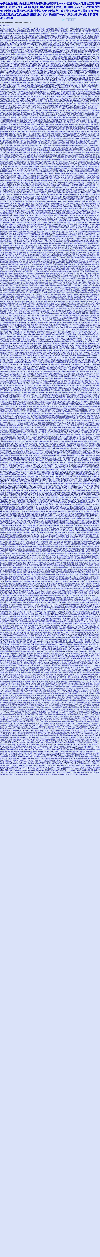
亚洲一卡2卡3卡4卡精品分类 (31, 138)
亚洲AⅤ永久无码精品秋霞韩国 (75, 662)
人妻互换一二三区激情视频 (34, 611)
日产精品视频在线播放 (73, 681)
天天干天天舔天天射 (37, 618)
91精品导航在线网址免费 (35, 460)
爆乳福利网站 (22, 723)
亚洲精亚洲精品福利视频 (70, 208)
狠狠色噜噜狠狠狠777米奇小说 (78, 548)
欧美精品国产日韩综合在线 (55, 380)
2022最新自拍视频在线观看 (10, 679)
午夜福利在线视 (88, 80)
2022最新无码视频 (67, 101)
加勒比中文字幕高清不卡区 (19, 221)
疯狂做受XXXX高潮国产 (61, 362)
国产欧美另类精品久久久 (86, 196)
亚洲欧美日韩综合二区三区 (64, 308)
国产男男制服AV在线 (93, 394)
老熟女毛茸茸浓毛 (76, 735)
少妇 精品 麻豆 (74, 240)
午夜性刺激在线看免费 (84, 671)
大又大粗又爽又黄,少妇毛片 (17, 720)
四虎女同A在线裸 (54, 96)
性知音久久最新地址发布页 (56, 142)
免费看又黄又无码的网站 (33, 301)
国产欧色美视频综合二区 (65, 66)
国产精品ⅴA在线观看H (16, 483)
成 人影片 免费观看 (44, 235)
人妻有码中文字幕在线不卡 (19, 196)
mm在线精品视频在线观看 (84, 606)
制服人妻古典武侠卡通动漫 (14, 44)
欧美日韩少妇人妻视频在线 (59, 473)
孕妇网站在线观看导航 (37, 296)
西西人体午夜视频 (77, 89)
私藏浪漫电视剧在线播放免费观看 (54, 51)
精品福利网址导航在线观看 (18, 681)
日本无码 (81, 310)
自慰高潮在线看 (45, 681)
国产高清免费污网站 (18, 658)
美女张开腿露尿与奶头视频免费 (24, 270)
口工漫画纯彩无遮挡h (56, 462)
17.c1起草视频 (66, 762)
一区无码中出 (14, 497)
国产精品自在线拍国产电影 (51, 417)
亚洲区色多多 (34, 608)
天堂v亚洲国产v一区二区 (91, 301)
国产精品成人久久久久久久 (24, 495)
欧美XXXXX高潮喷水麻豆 (12, 418)
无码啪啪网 (83, 629)
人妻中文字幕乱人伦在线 (23, 133)
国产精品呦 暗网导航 (78, 186)
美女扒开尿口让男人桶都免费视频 (78, 278)
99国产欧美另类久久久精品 (14, 136)
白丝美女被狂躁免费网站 (20, 476)
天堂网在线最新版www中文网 (54, 422)
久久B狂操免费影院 (40, 623)
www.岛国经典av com (91, 52)
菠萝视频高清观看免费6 (29, 44)
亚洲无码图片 (31, 403)
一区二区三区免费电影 (16, 319)
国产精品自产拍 (52, 375)
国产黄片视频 (9, 285)
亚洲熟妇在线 (6, 620)
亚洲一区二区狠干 (53, 537)
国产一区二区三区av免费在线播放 (86, 317)
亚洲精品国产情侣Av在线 (69, 578)
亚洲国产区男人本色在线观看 (73, 481)
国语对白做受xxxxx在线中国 (24, 560)
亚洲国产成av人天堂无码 (79, 122)
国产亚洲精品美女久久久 (47, 140)
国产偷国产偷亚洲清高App (68, 515)
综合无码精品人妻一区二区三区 (42, 704)
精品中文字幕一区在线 (69, 184)
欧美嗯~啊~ (70, 121)
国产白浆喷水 (36, 147)
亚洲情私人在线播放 (44, 608)
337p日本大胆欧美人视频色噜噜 (68, 653)
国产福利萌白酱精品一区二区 (43, 578)
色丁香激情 (36, 170)
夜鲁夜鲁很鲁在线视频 (90, 679)
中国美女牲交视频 (12, 467)
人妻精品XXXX (35, 643)
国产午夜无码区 (20, 292)
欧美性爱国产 (17, 602)
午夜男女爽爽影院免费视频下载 (9, 119)
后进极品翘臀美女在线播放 (22, 357)
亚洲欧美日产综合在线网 (57, 182)
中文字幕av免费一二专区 (29, 362)
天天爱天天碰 (21, 611)
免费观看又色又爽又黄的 (9, 273)
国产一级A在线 (51, 625)
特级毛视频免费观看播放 (72, 551)
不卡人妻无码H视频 (30, 105)
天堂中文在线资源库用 (52, 770)
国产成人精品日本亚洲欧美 (37, 646)
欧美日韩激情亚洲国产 (54, 760)
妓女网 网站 (18, 769)
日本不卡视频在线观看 (49, 637)
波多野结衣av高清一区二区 (39, 760)
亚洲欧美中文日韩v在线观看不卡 (29, 387)
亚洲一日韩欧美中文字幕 (20, 144)
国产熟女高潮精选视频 (62, 240)
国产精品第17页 (19, 732)
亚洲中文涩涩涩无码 (62, 233)
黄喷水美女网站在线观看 (48, 122)
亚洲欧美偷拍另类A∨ (27, 368)
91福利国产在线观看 (48, 446)
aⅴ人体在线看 (56, 345)
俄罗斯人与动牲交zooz (48, 158)
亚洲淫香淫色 (37, 548)
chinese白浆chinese (23, 504)
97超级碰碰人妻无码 (75, 61)
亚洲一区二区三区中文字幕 (29, 431)
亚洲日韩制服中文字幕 (33, 266)
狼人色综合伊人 (77, 599)
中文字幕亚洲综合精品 (39, 28)
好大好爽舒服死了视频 (69, 606)
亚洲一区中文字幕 (52, 756)
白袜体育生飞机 (47, 222)
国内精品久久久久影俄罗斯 (60, 709)
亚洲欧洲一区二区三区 (75, 609)
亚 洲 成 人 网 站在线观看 (74, 473)
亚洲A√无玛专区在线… (17, 352)
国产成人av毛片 (51, 233)
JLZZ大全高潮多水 (20, 280)
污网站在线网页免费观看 (87, 418)
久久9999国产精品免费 (62, 242)
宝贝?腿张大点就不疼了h (46, 369)
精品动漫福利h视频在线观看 (52, 762)
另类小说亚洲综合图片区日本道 (61, 80)
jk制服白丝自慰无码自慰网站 (74, 54)
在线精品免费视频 (59, 566)
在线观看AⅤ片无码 (41, 271)
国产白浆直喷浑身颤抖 (27, 340)
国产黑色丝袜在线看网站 (58, 294)
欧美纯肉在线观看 (78, 627)
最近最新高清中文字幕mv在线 (58, 488)
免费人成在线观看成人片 (45, 385)
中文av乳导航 (17, 285)
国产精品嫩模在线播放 (70, 664)
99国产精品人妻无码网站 (20, 278)
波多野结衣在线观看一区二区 (58, 368)
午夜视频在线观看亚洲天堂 (84, 91)
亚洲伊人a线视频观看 (82, 695)
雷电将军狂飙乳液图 (79, 399)
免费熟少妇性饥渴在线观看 (62, 189)
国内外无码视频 (74, 238)
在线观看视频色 (42, 606)
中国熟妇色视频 (78, 170)
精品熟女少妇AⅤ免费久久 (20, 404)
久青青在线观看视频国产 (91, 296)
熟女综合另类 (57, 578)
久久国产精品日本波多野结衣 (11, 581)
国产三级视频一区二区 (34, 221)
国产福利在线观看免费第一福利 (85, 226)
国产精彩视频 (55, 73)
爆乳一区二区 (13, 611)
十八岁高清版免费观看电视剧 (70, 755)
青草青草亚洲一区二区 (92, 371)
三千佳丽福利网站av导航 (65, 299)
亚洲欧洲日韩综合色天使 (17, 413)
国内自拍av (73, 75)
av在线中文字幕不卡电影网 (19, 615)
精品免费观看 (4, 345)
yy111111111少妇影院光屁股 (8, 485)
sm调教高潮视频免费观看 (56, 734)
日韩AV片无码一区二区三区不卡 (26, 172)
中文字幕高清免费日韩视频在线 (80, 263)
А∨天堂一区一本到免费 (22, 51)
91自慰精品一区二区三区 (42, 124)
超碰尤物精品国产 (41, 644)
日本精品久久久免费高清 (83, 583)
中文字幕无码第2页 (75, 242)
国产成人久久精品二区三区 (11, 697)
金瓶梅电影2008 (9, 289)
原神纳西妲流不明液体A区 (41, 560)
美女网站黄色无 (75, 445)
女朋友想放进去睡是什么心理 (81, 466)
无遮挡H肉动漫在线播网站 (85, 37)
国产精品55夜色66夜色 (57, 336)
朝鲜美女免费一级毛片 (52, 42)
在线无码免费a (4, 765)
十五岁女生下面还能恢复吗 (37, 727)
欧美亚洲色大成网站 (94, 478)
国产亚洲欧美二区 (16, 644)
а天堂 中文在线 (71, 200)
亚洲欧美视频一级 (9, 347)
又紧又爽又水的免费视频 (27, 688)
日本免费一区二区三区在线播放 (46, 576)
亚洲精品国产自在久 (74, 207)
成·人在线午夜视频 (28, 136)
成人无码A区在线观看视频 (58, 681)
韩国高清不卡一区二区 (33, 508)
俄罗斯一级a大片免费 (35, 443)
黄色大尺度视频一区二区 (81, 494)
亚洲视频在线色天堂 (37, 131)
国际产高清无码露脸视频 (86, 769)
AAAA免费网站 (42, 478)
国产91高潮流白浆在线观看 (49, 301)
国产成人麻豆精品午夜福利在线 (36, 655)
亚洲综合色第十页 (49, 242)
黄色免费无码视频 (14, 664)
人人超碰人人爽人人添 (75, 187)
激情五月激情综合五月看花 (26, 648)
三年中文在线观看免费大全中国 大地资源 (73, 490)
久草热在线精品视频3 (47, 261)
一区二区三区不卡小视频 (28, 375)
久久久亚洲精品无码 (68, 406)
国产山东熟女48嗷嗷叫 (27, 707)
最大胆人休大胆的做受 (35, 222)
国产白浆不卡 (28, 42)
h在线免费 (10, 490)
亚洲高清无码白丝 (35, 488)
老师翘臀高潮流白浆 (29, 271)
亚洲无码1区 (13, 622)
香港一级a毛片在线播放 (67, 350)
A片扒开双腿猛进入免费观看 (86, 431)
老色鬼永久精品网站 (59, 574)
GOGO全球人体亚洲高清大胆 (35, 108)
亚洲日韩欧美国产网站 (80, 718)
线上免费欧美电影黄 (31, 555)
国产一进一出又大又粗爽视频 (72, 154)
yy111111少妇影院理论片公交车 (23, 609)
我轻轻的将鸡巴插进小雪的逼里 (80, 665)
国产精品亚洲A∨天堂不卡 (34, 434)
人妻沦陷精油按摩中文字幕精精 (12, 569)
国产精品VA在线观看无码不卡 (11, 669)
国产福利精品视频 (30, 502)
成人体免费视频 (72, 368)
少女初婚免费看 (28, 573)
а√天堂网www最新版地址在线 (64, 434)
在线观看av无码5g (94, 117)
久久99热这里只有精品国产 (26, 93)
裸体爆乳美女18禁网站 (79, 692)
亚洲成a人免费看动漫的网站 (11, 166)
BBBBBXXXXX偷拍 (61, 643)
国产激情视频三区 (67, 441)
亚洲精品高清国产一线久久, (49, 245)
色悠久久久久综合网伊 (23, 107)
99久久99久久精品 (8, 152)
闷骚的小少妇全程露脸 (36, 331)
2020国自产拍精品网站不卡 (80, 559)
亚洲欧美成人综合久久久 (51, 163)
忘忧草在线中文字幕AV (17, 429)
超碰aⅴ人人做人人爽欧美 (22, 488)
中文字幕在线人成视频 (34, 322)
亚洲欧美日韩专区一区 (75, 59)
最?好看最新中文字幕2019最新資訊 (64, 359)
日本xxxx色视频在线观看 (67, 751)
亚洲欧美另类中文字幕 (12, 180)
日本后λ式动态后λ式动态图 (43, 340)
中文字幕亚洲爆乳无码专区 (41, 599)
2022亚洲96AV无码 (85, 191)
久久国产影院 (91, 215)
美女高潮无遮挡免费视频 (17, 459)
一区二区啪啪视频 (68, 476)
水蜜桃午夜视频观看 (59, 641)
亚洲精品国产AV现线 (59, 742)
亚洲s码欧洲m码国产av (85, 492)
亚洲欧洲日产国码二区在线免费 (21, 305)
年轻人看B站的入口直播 (37, 408)
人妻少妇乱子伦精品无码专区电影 (19, 700)
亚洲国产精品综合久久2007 (56, 177)
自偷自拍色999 (60, 455)
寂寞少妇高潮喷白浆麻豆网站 (83, 350)
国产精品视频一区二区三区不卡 (14, 163)
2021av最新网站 (63, 770)
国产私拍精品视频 (12, 49)
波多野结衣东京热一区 (49, 557)
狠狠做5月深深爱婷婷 (14, 385)
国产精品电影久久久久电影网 (83, 273)
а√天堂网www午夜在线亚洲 (29, 175)
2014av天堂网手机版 (42, 100)
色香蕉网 (94, 406)
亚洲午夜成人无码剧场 (34, 348)
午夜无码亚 (27, 483)
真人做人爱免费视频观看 (88, 725)
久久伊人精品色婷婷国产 (30, 606)
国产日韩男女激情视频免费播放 (30, 602)
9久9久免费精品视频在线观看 (35, 145)
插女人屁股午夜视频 (65, 445)
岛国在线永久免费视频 (36, 51)
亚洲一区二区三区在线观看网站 (31, 769)
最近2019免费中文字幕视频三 (66, 79)
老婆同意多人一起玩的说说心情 (16, 774)
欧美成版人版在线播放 (55, 763)
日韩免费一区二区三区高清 (28, 432)
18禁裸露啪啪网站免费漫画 (36, 667)
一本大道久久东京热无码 (70, 720)
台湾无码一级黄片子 (92, 571)
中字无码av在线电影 (43, 397)
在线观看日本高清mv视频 (14, 410)
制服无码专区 (56, 129)
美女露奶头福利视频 (69, 604)
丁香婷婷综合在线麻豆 (44, 159)
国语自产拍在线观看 (22, 115)
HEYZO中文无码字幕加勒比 (25, 273)
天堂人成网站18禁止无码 (42, 732)
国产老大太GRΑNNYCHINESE (27, 721)
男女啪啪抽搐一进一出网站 (44, 688)
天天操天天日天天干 (49, 434)
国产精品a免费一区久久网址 (62, 394)
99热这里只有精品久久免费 (37, 718)
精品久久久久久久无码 (49, 679)
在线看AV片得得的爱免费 (18, 77)
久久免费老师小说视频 (57, 615)
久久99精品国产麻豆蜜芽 (69, 135)
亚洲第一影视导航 (64, 544)
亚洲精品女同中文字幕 (26, 214)
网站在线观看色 (9, 254)
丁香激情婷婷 (4, 396)
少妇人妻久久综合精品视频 (78, 42)
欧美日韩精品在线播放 (41, 151)
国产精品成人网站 (86, 383)
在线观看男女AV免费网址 (16, 756)
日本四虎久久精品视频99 (71, 257)
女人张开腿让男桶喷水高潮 (56, 156)
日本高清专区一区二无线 (86, 446)
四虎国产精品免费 (58, 45)
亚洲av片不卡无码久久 (92, 763)
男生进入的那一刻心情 (45, 226)
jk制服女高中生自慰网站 (50, 270)
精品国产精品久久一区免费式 (82, 597)
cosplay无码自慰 (92, 501)
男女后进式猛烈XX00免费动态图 (25, 445)
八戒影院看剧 (9, 320)
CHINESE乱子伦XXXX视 (43, 334)
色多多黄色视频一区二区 (36, 737)
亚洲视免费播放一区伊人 (91, 739)
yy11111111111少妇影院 (47, 266)
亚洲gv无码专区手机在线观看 (31, 594)
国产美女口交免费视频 (89, 187)
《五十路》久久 (12, 243)
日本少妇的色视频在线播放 (41, 441)
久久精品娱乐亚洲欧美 (80, 555)
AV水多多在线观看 (60, 261)
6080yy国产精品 (41, 501)
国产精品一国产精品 (54, 249)
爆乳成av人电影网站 (84, 33)
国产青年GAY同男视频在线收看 (19, 33)
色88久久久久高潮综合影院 (10, 165)
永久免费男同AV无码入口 (41, 609)
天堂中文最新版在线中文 (52, 497)
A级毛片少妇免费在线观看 (28, 581)
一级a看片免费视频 (56, 210)
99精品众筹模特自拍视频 (52, 597)
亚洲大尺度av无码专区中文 (72, 699)
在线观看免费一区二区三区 (32, 772)
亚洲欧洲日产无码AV (75, 126)
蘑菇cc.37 (47, 737)
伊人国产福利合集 (46, 86)
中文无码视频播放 (91, 264)
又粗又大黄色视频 (48, 303)
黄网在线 (11, 769)
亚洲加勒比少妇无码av (6, 312)
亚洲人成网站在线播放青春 (28, 664)
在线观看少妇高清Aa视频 (43, 581)
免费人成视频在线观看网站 (47, 564)
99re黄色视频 (15, 65)
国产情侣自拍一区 (70, 695)
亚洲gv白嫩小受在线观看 (71, 422)
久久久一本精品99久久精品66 (24, 373)
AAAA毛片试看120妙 (19, 45)
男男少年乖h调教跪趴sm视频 (76, 646)
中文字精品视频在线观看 (68, 408)
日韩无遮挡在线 (28, 704)
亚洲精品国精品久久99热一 (50, 161)
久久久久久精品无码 (74, 158)
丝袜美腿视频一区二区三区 (48, 240)
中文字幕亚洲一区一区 (49, 411)
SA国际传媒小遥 (66, 93)
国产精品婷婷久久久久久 (79, 539)
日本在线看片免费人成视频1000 (78, 77)
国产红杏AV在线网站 (74, 179)
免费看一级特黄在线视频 (29, 546)
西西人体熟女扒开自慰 (45, 208)
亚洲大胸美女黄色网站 (92, 537)
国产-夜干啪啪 (38, 93)
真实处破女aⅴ (21, 674)
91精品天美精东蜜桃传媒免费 (72, 313)
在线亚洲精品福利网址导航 (50, 469)
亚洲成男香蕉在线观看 (40, 755)
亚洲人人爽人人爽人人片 (71, 576)
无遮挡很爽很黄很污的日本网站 (33, 352)
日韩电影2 (82, 763)
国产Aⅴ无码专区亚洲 (12, 89)
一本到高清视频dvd (66, 399)
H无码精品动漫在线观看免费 (28, 341)
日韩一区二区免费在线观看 (18, 439)
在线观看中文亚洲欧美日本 (13, 142)
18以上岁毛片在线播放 (12, 532)
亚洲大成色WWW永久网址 (71, 203)
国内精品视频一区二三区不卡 (39, 480)
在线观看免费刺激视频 (26, 231)
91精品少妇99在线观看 (41, 707)
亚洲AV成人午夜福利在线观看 (58, 550)
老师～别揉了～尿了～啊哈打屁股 (33, 553)
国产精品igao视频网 (39, 119)
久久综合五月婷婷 (93, 401)
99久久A (83, 87)
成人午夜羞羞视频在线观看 (46, 355)
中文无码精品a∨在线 (66, 322)
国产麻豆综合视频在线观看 (62, 266)
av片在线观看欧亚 (82, 133)
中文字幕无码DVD (32, 226)
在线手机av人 (41, 604)
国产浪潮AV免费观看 (66, 553)
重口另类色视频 (10, 79)
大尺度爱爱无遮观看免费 (71, 644)
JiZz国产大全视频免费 (51, 774)
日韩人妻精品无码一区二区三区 (33, 207)
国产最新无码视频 (5, 741)
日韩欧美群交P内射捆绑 (41, 499)
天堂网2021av (94, 214)
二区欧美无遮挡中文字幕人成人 (75, 115)
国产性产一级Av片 (30, 425)
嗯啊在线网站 (47, 247)
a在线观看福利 (65, 277)
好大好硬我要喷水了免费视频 (10, 66)
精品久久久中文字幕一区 (90, 144)
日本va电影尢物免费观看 (60, 485)
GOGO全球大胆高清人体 (66, 639)
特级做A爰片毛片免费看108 (56, 632)
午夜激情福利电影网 (28, 588)
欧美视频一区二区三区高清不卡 (49, 33)
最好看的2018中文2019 (31, 294)
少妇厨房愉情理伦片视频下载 (76, 471)
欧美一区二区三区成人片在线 (37, 94)
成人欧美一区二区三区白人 (56, 702)
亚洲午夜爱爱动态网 (40, 219)
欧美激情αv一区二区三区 (60, 187)
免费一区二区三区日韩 (17, 742)
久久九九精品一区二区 (72, 448)
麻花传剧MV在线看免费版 (91, 427)
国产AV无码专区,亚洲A (23, 72)
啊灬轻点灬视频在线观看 (56, 436)
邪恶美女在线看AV (46, 390)
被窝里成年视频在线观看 (54, 378)
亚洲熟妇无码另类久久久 (12, 397)
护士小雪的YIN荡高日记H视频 (71, 124)
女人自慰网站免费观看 (71, 201)
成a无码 (85, 114)
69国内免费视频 (41, 44)
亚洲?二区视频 (30, 73)
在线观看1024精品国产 (15, 187)
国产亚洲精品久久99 (55, 499)
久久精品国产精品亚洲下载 (35, 77)
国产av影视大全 (13, 744)
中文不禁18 (11, 91)
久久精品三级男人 (86, 298)
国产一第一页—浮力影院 (29, 396)
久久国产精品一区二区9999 (88, 389)
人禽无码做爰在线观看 (23, 457)
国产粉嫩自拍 (89, 662)
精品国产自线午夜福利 (15, 702)
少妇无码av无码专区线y (85, 495)
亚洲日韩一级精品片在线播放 (26, 452)
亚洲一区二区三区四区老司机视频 (48, 317)
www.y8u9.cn (72, 326)
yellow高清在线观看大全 (92, 310)
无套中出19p (40, 275)
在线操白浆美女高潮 (9, 252)
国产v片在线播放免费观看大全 (39, 457)
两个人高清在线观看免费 (49, 569)
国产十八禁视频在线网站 (72, 138)
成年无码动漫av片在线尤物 (87, 448)
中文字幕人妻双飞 (58, 543)
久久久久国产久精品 (18, 450)
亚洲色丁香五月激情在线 (84, 546)
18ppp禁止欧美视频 (40, 660)
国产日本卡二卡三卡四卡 (47, 354)
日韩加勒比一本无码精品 (63, 122)
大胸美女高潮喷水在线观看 (84, 200)
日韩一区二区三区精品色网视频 (56, 690)
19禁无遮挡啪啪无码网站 (37, 770)
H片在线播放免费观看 (46, 168)
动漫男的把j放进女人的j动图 (87, 422)
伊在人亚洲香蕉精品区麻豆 (74, 506)
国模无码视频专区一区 (35, 411)
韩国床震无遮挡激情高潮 (85, 749)
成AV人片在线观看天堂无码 (44, 543)
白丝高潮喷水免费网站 (16, 336)
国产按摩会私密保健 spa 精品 (45, 502)
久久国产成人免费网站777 (60, 634)
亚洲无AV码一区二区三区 (75, 229)
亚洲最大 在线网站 (32, 485)
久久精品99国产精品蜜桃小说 (37, 378)
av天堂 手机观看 (17, 173)
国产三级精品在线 (17, 683)
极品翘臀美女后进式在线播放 (79, 287)
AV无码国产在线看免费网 (90, 170)
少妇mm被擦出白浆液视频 (75, 427)
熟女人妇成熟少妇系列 (67, 721)
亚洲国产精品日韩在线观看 (23, 101)
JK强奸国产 (44, 56)
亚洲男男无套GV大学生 (81, 149)
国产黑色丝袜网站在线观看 (28, 669)
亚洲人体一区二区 (20, 56)
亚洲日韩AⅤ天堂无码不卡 (76, 147)
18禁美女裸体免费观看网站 (81, 553)
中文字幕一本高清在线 (71, 136)
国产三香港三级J (31, 634)
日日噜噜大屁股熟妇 (31, 576)
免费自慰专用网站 (26, 639)
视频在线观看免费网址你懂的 (16, 228)
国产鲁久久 (69, 320)
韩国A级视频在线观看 (92, 115)
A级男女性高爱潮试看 (26, 327)
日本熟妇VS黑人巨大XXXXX (88, 502)
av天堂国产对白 (50, 727)
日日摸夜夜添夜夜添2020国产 (57, 200)
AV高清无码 (22, 679)
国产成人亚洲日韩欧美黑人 (81, 128)
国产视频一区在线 (41, 375)
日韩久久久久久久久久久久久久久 (57, 278)
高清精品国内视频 (70, 585)
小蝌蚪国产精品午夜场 (83, 504)
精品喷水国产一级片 (73, 446)
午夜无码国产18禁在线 (72, 396)
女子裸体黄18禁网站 (33, 585)
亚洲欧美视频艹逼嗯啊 (54, 191)
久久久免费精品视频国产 (68, 583)
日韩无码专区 (86, 564)
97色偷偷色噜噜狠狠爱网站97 (89, 30)
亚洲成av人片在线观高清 (71, 425)
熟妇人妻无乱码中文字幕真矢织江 (75, 450)
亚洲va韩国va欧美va (61, 341)
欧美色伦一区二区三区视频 (86, 112)
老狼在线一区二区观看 (57, 38)
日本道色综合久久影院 (57, 138)
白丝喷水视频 (7, 305)
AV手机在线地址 (50, 471)
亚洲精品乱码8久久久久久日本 (18, 261)
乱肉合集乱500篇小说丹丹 (40, 511)
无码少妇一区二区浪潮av (69, 595)
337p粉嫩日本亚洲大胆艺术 (8, 303)
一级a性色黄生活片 (42, 82)
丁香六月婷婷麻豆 (5, 644)
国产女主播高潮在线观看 (55, 431)
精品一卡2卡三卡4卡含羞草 (73, 152)
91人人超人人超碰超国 (20, 361)
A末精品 (41, 597)
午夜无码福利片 (69, 613)
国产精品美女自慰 (7, 144)
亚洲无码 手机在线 (79, 404)
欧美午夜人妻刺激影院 (86, 732)
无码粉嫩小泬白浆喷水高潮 (66, 686)
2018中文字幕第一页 (6, 434)
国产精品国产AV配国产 (33, 86)
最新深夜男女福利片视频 (83, 282)
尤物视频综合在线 (92, 359)
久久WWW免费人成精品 (18, 145)
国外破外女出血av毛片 (21, 646)
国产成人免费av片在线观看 (29, 530)
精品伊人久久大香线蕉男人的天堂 (54, 746)
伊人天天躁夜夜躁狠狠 (43, 84)
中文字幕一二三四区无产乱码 (41, 534)
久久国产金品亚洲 (55, 135)
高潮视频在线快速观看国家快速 (83, 530)
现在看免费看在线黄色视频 (73, 566)
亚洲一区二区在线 (39, 75)
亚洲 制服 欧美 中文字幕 (12, 751)
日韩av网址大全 (35, 371)
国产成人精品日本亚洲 (25, 89)
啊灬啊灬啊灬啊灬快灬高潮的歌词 (57, 343)
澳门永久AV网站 (51, 144)
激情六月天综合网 (38, 373)
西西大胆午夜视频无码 (72, 389)
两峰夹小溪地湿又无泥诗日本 (29, 580)
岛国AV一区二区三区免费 (12, 334)
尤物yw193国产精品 (82, 47)
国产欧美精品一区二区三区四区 (79, 581)
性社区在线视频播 (44, 580)
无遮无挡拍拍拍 (83, 173)
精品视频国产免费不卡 (22, 753)
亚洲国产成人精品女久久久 (87, 58)
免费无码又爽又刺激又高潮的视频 (16, 585)
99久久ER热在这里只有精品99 (45, 392)
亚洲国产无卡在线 (54, 438)
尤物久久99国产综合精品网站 (68, 348)
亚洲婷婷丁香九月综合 (91, 513)
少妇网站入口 (86, 242)
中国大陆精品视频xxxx (44, 236)
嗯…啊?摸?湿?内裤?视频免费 (25, 622)
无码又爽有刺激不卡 (19, 713)
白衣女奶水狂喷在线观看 (27, 333)
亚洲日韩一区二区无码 (73, 758)
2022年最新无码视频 (72, 522)
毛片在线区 (30, 762)
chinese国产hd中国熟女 (81, 480)
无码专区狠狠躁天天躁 (34, 79)
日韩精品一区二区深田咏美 (66, 375)
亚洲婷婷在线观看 (29, 424)
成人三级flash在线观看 (72, 315)
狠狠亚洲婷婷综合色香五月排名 (35, 347)
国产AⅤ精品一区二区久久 (67, 648)
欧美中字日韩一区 (65, 636)
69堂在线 (63, 219)
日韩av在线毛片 (40, 742)
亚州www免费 (86, 175)
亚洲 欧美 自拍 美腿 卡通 (12, 257)
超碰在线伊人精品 (14, 306)
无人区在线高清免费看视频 (86, 588)
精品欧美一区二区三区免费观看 (64, 65)
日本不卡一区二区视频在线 (28, 397)
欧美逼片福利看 (92, 474)
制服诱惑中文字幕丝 (41, 671)
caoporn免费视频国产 (27, 189)
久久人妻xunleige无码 (92, 103)
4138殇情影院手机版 (54, 287)
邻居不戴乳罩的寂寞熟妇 (90, 709)
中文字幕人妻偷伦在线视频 (29, 320)
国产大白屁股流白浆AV (70, 671)
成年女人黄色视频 (63, 657)
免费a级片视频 (30, 671)
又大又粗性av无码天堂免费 (35, 37)
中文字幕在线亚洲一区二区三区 (15, 541)
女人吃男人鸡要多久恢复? (12, 688)
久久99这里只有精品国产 (84, 704)
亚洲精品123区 (33, 115)
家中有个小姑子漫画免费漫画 (74, 641)
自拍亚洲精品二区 (62, 301)
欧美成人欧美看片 (71, 110)
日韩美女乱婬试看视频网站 (10, 578)
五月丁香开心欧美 (7, 406)
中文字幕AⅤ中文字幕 (75, 31)
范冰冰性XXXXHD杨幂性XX (73, 615)
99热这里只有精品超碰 (39, 89)
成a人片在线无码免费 (20, 37)
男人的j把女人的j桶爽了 (18, 215)
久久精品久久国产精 (34, 243)
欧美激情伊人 (50, 676)
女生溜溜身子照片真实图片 (51, 653)
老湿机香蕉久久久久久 (59, 525)
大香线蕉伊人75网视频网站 (23, 184)
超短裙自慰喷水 (30, 720)
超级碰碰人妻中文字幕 (64, 567)
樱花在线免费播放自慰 (43, 201)
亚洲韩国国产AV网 (21, 79)
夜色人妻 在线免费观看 (54, 693)
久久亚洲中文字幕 (60, 662)
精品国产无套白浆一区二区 (74, 212)
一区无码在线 (44, 758)
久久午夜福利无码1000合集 (48, 292)
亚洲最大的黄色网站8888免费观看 (84, 674)
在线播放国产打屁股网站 (27, 210)
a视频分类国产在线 (48, 571)
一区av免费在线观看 (32, 235)
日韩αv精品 (88, 180)
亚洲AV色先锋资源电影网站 (62, 166)
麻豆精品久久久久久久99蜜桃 (24, 471)
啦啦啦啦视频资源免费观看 (74, 403)
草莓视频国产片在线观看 (65, 469)
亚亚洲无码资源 (85, 280)
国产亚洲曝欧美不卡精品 (16, 765)
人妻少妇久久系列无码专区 (8, 359)
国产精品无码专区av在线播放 (19, 718)
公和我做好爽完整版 (51, 87)
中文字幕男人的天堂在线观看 (19, 443)
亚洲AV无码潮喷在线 (26, 751)
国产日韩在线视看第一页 (31, 601)
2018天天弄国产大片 (56, 441)
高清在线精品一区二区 (81, 49)
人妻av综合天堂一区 (90, 748)
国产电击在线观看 (43, 31)
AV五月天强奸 (28, 511)
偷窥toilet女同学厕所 (62, 324)
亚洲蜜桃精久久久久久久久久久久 (51, 406)
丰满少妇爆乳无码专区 (44, 52)
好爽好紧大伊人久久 (58, 310)
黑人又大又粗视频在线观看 (80, 756)
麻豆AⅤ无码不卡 (22, 247)
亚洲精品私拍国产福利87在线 (79, 266)
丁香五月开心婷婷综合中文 (68, 47)
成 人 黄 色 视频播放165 (60, 601)
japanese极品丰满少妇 (88, 380)
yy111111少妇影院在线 (15, 193)
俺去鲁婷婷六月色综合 (88, 154)
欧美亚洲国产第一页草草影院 (72, 669)
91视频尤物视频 (51, 285)
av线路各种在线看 (92, 108)
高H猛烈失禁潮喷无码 (11, 625)
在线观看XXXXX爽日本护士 (36, 144)
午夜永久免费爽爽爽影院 (40, 268)
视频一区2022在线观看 (31, 229)
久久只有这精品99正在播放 (8, 480)
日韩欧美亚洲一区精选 (62, 338)
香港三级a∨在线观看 (66, 291)
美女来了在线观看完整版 (63, 144)
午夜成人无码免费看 (49, 714)
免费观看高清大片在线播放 (49, 256)
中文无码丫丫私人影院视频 (82, 56)
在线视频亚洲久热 (43, 436)
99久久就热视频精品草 (42, 532)
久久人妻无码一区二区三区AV (87, 35)
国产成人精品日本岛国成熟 (65, 623)
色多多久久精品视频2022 (80, 231)
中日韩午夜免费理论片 (39, 285)
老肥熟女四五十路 (9, 632)
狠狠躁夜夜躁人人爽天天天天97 (38, 490)
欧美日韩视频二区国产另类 (17, 515)
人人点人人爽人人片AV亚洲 (86, 110)
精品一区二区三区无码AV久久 (16, 366)
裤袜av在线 (52, 511)
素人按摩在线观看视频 (27, 562)
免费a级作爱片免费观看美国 (44, 112)
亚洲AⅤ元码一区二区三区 (67, 667)
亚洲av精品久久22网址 (61, 40)
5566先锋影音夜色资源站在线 (13, 242)
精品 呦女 (29, 713)
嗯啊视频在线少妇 (42, 103)
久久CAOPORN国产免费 (88, 734)
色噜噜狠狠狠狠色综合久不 (65, 650)
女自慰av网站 (30, 75)
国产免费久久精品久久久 (32, 650)
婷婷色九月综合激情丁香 (51, 296)
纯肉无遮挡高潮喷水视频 (76, 301)
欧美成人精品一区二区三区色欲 (15, 212)
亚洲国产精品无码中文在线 (76, 271)
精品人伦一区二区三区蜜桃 (27, 543)
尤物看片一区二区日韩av (7, 184)
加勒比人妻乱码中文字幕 (7, 31)
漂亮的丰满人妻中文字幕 (54, 401)
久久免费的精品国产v (88, 453)
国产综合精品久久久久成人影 (13, 282)
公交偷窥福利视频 (11, 725)
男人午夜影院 (50, 655)
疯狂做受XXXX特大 (55, 424)
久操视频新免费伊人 (77, 80)
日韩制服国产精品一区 (72, 334)
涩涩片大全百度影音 (21, 61)
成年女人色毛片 (45, 399)
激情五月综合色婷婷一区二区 (82, 68)
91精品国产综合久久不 (18, 678)
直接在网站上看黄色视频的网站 (65, 194)
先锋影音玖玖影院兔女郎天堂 (13, 268)
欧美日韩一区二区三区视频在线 (73, 45)
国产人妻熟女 (39, 298)
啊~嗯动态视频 (55, 546)
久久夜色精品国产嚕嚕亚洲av (33, 161)
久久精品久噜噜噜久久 (27, 418)
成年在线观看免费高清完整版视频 (48, 66)
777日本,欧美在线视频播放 (42, 559)
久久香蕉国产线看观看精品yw (53, 275)
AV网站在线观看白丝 (72, 196)
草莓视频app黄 (41, 425)
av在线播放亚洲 (69, 142)
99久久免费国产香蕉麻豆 (16, 201)
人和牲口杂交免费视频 (19, 326)
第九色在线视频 (37, 303)
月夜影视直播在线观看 (66, 364)
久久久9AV (29, 215)
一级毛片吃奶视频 (52, 89)
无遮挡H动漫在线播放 (34, 245)
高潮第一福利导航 (85, 138)
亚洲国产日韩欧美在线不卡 (55, 224)
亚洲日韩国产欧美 (54, 103)
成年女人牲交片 (45, 615)
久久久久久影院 (49, 706)
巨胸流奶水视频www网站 (89, 259)
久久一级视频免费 (59, 152)
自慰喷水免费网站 (52, 49)
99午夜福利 (73, 347)
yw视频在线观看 (46, 345)
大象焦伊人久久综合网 (65, 474)
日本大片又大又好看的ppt (17, 518)
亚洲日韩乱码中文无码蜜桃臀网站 (62, 627)
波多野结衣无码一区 (41, 625)
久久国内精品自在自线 (86, 396)
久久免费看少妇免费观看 (84, 96)
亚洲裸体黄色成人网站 (83, 312)
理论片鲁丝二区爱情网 (37, 636)
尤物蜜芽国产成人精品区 (65, 128)
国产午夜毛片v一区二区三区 (69, 744)
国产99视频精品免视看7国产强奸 (21, 149)
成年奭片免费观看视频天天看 (64, 361)
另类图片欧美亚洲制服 (58, 522)
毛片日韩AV (6, 417)
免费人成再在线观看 (75, 338)
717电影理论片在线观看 (85, 522)
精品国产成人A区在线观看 (73, 574)
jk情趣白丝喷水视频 (42, 763)
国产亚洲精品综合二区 (42, 765)
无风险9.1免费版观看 (66, 231)
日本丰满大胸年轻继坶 (41, 315)
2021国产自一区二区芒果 (57, 613)
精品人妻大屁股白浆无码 (20, 389)
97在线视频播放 (63, 59)
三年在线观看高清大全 (15, 355)
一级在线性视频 (49, 683)
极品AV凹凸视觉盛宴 (40, 541)
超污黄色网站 (46, 38)
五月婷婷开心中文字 (13, 28)
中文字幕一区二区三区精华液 (35, 767)
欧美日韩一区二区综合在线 (42, 665)
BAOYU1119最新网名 (9, 291)
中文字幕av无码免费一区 (48, 147)
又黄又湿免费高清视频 (8, 464)
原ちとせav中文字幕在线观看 (50, 291)
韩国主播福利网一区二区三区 (62, 385)
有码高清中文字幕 (83, 208)
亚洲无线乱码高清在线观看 (64, 714)
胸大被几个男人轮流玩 (35, 487)
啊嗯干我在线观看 (62, 271)
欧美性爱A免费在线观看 (53, 429)
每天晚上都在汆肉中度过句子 (31, 758)
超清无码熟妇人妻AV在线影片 (73, 765)
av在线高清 (26, 683)
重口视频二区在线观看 (45, 709)
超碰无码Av (51, 194)
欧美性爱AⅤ (45, 488)
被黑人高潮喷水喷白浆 (90, 464)
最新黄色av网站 (42, 595)
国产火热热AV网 (50, 63)
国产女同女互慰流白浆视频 (46, 175)
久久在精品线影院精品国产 (22, 313)
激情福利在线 (85, 205)
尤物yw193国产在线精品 (53, 58)
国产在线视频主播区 (21, 749)
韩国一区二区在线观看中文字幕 (63, 683)
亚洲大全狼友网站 (27, 285)
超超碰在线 (67, 564)
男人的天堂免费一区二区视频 (22, 54)
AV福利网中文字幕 (60, 446)
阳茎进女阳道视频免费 (39, 713)
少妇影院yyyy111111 (29, 401)
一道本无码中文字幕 (28, 383)
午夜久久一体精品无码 (19, 592)
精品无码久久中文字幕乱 (49, 299)
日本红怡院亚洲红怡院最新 (39, 350)
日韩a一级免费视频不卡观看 (8, 539)
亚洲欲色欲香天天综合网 (60, 126)
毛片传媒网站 (6, 587)
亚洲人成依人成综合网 (82, 305)
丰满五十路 (8, 42)
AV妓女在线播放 (5, 429)
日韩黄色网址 (10, 488)
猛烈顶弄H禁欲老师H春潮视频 (68, 33)
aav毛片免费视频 (9, 51)
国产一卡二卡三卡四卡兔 (29, 317)
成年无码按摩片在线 (86, 385)
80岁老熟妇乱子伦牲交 (92, 247)
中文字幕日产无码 (16, 159)
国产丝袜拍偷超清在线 (8, 445)
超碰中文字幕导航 (18, 47)
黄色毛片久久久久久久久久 (80, 63)
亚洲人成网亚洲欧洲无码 (22, 636)
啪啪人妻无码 (41, 63)
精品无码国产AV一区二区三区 (87, 622)
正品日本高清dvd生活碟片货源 (88, 425)
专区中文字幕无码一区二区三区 (82, 73)
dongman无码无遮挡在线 (48, 243)
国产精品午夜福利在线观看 (83, 460)
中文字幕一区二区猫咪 (37, 683)
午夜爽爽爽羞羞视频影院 (60, 168)
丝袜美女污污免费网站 (34, 494)
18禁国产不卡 (30, 541)
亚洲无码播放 (36, 657)
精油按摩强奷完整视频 (21, 662)
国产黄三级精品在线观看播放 (69, 58)
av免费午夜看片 (18, 298)
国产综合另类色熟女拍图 (73, 159)
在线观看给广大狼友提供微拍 (57, 616)
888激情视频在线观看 (26, 80)
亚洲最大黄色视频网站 (65, 108)
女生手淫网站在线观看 (29, 410)
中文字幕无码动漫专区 (25, 497)
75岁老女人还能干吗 (60, 432)
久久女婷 (93, 611)
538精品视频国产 (81, 250)
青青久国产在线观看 (8, 699)
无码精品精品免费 (39, 588)
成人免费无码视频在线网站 (13, 473)
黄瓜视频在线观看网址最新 (68, 133)
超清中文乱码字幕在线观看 (25, 559)
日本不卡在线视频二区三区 (29, 68)
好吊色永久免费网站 (8, 594)
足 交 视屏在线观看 (31, 263)
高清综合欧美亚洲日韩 (27, 166)
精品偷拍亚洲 (50, 54)
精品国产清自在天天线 (74, 221)
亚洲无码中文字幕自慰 (75, 40)
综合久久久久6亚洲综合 (35, 571)
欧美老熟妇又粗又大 (11, 107)
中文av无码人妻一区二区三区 (56, 509)
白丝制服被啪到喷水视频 (70, 431)
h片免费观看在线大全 (22, 706)
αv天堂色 (19, 595)
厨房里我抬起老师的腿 (89, 212)
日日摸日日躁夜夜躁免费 (17, 110)
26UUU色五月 (18, 606)
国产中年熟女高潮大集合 (51, 636)
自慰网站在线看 (48, 359)
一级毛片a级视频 (55, 583)
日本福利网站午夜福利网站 (90, 741)
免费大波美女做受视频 (26, 96)
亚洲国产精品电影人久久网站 (83, 375)
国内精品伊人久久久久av (50, 587)
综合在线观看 (4, 324)
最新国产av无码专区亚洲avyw (34, 518)
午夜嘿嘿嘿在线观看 (90, 627)
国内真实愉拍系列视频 (64, 89)
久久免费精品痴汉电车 (91, 299)
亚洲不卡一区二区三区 (67, 685)
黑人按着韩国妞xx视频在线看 (83, 534)
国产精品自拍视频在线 (39, 224)
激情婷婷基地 (6, 439)
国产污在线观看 (78, 569)
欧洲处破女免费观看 (72, 173)
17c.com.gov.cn (86, 61)
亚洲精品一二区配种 (57, 669)
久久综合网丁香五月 (72, 112)
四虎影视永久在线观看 (80, 352)
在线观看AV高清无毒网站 (32, 567)
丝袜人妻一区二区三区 (18, 597)
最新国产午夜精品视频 (54, 101)
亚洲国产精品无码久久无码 (56, 327)
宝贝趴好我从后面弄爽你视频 (57, 758)
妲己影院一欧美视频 (16, 660)
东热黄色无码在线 (61, 637)
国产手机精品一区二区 (57, 551)
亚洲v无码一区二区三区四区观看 (87, 51)
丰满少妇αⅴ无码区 (29, 112)
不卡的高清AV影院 (44, 294)
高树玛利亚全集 (23, 744)
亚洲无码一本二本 (23, 399)
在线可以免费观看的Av (31, 208)
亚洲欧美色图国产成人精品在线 (63, 303)
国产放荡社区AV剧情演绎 (14, 138)
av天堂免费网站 (28, 522)
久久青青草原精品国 (30, 201)
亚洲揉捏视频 (9, 770)
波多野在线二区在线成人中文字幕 (85, 194)
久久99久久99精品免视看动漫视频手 (33, 242)
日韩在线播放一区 (92, 601)
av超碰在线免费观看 (93, 268)
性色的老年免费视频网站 (62, 140)
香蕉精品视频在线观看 (45, 126)
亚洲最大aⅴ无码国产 (56, 420)
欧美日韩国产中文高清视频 (76, 485)
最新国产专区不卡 (30, 429)
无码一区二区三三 (39, 590)
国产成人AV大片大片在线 (80, 693)
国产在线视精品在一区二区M (73, 38)
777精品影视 (49, 742)
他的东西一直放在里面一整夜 (70, 319)
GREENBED (69, 170)
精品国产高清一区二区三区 (68, 546)
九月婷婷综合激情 (89, 706)
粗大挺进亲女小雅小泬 (15, 553)
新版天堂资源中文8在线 (38, 527)
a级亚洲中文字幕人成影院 (80, 401)
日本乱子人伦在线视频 (56, 765)
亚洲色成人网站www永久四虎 (84, 306)
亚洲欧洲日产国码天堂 (22, 608)
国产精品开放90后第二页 (85, 107)
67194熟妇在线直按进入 (35, 264)
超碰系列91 (45, 221)
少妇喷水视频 (81, 672)
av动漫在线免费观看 (41, 198)
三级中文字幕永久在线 (12, 70)
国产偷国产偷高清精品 (10, 75)
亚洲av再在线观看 (84, 767)
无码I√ (12, 732)
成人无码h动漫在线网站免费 (79, 625)
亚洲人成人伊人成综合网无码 (10, 231)
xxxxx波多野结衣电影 (77, 464)
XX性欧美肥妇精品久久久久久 (29, 697)
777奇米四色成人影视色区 (86, 392)
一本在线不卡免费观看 (73, 30)
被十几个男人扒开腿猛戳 (25, 35)
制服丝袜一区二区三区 (70, 495)
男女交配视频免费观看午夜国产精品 (75, 436)
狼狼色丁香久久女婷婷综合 (28, 63)
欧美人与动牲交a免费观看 (85, 347)
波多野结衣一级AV (63, 587)
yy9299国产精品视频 (13, 341)
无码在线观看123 (22, 129)
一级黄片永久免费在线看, (63, 63)
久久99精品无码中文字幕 (9, 452)
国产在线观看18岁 (55, 124)
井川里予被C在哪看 (61, 354)
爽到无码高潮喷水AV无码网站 (61, 86)
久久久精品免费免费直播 (57, 448)
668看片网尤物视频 (76, 355)
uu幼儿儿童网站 (83, 720)
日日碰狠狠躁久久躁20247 (84, 326)
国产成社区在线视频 (29, 735)
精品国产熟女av (55, 399)
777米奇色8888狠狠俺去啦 (15, 154)
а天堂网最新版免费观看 (80, 474)
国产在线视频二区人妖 (48, 748)
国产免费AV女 (48, 716)
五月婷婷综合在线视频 (64, 756)
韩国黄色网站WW (91, 730)
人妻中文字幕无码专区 (57, 35)
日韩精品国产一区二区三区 (56, 585)
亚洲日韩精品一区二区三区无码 (27, 501)
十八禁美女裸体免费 (44, 336)
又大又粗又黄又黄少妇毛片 (90, 566)
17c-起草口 (10, 37)
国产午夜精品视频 (12, 525)
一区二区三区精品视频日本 (34, 674)
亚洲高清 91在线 (40, 383)
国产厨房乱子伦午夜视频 (81, 476)
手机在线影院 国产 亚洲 (21, 455)
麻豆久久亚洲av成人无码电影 (69, 249)
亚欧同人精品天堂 (65, 129)
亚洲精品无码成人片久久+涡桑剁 (54, 573)
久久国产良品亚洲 (87, 31)
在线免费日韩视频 (69, 94)
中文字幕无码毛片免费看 (41, 205)
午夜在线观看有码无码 (67, 340)
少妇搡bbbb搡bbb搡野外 (68, 660)
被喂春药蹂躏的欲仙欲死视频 (61, 410)
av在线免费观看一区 (43, 438)
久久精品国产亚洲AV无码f (70, 165)
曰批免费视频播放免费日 (73, 728)
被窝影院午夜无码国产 (31, 515)
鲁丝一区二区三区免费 (72, 84)
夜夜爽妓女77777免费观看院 (52, 382)
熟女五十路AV (30, 249)
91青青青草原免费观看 (88, 292)
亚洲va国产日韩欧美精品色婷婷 (31, 569)
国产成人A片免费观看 (50, 37)
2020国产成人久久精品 (67, 228)
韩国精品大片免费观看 (21, 492)
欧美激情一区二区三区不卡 (51, 264)
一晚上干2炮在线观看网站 (9, 35)
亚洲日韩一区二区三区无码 (43, 651)
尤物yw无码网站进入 (88, 573)
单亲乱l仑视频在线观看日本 (81, 252)
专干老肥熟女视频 (81, 439)
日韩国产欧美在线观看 (79, 108)
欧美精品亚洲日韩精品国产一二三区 (26, 711)
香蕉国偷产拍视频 (92, 509)
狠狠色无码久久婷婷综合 (81, 303)
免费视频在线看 (8, 112)
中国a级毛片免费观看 (46, 313)
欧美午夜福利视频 (36, 152)
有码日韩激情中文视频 (66, 718)
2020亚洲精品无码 (19, 469)
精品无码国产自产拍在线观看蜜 (59, 609)
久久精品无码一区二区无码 (30, 385)
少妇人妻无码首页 (10, 72)
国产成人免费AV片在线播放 (73, 175)
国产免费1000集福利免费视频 (33, 453)
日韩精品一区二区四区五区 (86, 75)
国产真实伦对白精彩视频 (62, 518)
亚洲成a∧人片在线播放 (10, 501)
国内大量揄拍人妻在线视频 (20, 727)
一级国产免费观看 (33, 129)
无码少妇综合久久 (86, 681)
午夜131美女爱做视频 (72, 690)
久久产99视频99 (43, 115)
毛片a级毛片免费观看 (71, 35)
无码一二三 (79, 254)
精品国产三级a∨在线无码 (88, 699)
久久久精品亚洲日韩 (44, 396)
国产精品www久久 (22, 322)
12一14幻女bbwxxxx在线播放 (45, 341)
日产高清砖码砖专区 (11, 583)
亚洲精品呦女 (78, 361)
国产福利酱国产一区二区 (19, 748)
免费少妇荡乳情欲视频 (18, 294)
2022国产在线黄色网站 (81, 760)
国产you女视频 (10, 714)
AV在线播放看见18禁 (48, 728)
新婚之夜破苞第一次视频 (10, 695)
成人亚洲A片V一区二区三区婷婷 (85, 536)
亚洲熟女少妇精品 (34, 179)
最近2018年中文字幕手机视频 (48, 128)
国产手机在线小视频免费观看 (76, 247)
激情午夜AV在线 (12, 308)
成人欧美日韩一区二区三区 (55, 720)
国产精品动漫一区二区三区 (8, 499)
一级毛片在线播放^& (34, 615)
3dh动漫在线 (81, 664)
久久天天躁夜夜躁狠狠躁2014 (32, 217)
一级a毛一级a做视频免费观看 (80, 256)
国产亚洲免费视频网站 (77, 180)
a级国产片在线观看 (74, 193)
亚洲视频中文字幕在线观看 (36, 87)
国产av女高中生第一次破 (85, 275)
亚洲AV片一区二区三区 (51, 108)
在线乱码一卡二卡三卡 (78, 537)
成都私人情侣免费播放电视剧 (58, 532)
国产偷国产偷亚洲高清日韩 (74, 114)
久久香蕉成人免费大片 (86, 84)
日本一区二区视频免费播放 (22, 194)
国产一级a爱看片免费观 (40, 509)
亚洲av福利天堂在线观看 (53, 588)
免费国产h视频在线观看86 (16, 599)
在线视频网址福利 (40, 685)
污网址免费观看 (17, 564)
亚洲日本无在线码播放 (88, 86)
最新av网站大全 (55, 721)
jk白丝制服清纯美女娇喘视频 (84, 184)
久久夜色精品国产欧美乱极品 (79, 655)
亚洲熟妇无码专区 (38, 751)
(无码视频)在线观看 (67, 693)
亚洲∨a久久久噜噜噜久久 (58, 172)
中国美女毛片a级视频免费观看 (53, 749)
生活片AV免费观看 (36, 653)
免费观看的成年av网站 (63, 75)
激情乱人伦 (40, 105)
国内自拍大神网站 (11, 534)
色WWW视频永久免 (84, 452)
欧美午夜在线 (33, 436)
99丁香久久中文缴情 (13, 277)
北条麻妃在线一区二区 (40, 327)
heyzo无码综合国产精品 (81, 117)
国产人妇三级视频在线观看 (47, 361)
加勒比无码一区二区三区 (17, 182)
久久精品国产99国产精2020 (36, 716)
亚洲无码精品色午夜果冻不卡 (43, 376)
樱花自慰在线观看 (18, 112)
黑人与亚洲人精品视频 (71, 51)
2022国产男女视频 (39, 774)
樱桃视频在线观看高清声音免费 (50, 739)
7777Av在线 (63, 247)
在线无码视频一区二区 (54, 72)
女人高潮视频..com (30, 765)
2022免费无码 (24, 737)
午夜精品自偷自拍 (63, 508)
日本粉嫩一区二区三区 (27, 685)
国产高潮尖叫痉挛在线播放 (8, 117)
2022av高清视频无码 (41, 193)
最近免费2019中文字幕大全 (71, 418)
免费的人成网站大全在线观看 (67, 91)
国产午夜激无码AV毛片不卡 (68, 620)
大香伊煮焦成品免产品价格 (41, 613)
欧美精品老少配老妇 (91, 324)
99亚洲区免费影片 (19, 690)
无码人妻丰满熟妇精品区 (13, 375)
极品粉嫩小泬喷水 (77, 714)
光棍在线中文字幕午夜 (23, 291)
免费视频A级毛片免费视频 (57, 397)
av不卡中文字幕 (86, 101)
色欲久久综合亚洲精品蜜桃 (10, 648)
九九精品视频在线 (46, 371)
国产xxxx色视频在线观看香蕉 (41, 35)
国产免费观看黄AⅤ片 (72, 742)
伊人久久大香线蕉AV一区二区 (13, 401)
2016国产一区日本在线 (41, 333)
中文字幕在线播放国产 (44, 364)
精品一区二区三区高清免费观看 (33, 163)
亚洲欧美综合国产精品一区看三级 (30, 306)
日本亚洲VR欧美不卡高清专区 (72, 205)
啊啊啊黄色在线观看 (44, 420)
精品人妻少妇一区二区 (56, 154)
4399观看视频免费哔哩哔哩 (77, 657)
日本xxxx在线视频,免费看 (43, 257)
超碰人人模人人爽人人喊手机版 (74, 357)
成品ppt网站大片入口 (70, 704)
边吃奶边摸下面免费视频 (32, 30)
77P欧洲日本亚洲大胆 (78, 308)
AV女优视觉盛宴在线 (70, 327)
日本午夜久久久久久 (24, 350)
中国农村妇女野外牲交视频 (65, 487)
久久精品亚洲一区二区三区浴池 (23, 550)
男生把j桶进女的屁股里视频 (15, 161)
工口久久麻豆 (56, 340)
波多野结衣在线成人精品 (44, 238)
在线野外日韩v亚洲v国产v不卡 (45, 366)
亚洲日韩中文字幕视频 (35, 338)
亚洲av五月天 (49, 467)
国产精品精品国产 (88, 685)
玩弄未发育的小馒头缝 (20, 438)
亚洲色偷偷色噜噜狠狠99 (7, 101)
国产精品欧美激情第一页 (40, 214)
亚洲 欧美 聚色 (64, 548)
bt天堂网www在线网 (70, 730)
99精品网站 (20, 637)
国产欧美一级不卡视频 (85, 700)
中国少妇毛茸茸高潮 (49, 338)
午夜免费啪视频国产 (78, 513)
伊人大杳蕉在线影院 (28, 660)
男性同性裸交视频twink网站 (14, 704)
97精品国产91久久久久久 (60, 741)
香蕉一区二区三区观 (57, 257)
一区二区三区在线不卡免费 (11, 693)
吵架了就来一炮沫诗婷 (81, 94)
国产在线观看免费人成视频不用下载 (39, 744)
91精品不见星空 (10, 608)
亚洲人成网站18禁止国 (51, 59)
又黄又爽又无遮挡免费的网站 (51, 459)
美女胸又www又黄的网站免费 (58, 221)
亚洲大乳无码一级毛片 (61, 179)
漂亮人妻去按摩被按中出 (85, 382)
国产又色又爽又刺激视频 (57, 492)
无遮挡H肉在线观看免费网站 (15, 576)
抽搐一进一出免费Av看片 (12, 643)
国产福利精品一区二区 (57, 530)
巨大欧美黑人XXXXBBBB (30, 564)
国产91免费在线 (59, 502)
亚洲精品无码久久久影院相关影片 (16, 630)
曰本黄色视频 (63, 646)
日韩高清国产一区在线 (85, 755)
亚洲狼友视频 (78, 441)
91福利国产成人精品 (15, 68)
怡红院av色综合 (35, 122)
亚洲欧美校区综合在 (65, 163)
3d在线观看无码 (44, 734)
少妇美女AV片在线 (66, 501)
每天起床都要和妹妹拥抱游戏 (20, 329)
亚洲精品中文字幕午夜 (78, 163)
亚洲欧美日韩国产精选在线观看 (15, 555)
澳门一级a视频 (13, 345)
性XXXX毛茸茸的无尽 (87, 243)
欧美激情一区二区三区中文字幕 (18, 58)
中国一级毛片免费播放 (6, 438)
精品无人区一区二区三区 (9, 627)
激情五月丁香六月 (63, 61)
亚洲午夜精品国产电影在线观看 (81, 345)
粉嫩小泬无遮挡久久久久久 (68, 413)
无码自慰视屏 (35, 168)
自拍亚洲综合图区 (58, 725)
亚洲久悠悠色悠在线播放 (65, 494)
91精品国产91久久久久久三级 (26, 100)
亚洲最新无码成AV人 (81, 429)
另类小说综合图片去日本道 (22, 653)
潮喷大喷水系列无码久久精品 (73, 151)
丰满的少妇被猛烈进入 (18, 30)
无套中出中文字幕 (41, 690)
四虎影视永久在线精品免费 (45, 362)
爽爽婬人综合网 (42, 142)
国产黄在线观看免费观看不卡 (89, 124)
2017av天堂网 (26, 156)
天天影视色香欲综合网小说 (83, 270)
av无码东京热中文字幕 (26, 343)
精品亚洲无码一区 (49, 518)
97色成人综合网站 (77, 748)
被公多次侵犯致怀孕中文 (24, 446)
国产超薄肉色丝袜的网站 (85, 541)
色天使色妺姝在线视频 (59, 30)
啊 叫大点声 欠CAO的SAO (55, 180)
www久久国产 (32, 438)
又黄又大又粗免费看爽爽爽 (55, 94)
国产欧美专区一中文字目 (12, 135)
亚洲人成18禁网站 (32, 439)
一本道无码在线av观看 (53, 660)
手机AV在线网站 (30, 690)
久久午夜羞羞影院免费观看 (85, 408)
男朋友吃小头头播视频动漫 (22, 152)
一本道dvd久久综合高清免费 (54, 119)
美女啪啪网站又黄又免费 (90, 613)
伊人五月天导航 (55, 744)
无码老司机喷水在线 (11, 275)
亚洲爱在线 (43, 319)
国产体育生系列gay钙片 (27, 693)
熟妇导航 (35, 497)
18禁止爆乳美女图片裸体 (84, 620)
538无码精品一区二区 (23, 539)
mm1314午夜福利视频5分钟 (69, 588)
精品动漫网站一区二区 (6, 550)
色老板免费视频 (49, 389)
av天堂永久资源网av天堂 (47, 324)
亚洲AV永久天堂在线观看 (46, 229)
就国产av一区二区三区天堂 (12, 520)
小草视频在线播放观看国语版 (24, 632)
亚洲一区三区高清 (10, 753)
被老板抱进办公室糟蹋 (70, 452)
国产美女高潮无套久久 (40, 191)
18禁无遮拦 (77, 121)
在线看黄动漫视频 (25, 168)
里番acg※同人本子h (8, 772)
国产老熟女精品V (43, 200)
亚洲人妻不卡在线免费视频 (44, 525)
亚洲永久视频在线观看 (69, 226)
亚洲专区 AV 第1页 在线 (91, 397)
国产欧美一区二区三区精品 (18, 226)
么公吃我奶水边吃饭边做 (86, 240)
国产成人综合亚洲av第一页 (63, 329)
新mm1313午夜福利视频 (56, 418)
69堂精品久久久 (64, 77)
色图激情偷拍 (56, 236)
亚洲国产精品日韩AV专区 (71, 711)
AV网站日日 (78, 613)
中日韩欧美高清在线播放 (30, 355)
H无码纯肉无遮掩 (27, 282)
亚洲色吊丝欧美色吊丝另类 (50, 79)
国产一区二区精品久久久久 (75, 432)
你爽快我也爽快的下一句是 (11, 96)
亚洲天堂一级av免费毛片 (17, 587)
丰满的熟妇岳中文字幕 (18, 124)
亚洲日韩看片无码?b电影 (13, 340)
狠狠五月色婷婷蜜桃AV (48, 308)
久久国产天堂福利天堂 (25, 147)
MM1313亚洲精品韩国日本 (90, 615)
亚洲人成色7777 (68, 222)
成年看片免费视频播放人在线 (36, 58)
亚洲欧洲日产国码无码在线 (36, 389)
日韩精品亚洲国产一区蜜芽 (75, 594)
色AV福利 (83, 690)
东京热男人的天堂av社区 (87, 516)
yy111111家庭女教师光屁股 (21, 203)
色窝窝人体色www (79, 320)
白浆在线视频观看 (52, 215)
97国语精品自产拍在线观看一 (67, 215)
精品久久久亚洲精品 (28, 315)
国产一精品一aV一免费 (21, 87)
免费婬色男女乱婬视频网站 (16, 229)
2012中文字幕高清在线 (61, 366)
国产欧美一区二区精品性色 (66, 460)
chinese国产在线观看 (86, 390)
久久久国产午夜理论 (81, 359)
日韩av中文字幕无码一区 (80, 161)
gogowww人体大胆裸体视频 (44, 452)
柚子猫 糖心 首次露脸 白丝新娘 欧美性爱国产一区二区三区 (34, 725)
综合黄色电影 (22, 672)
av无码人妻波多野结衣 (69, 224)
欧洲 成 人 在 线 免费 (22, 422)
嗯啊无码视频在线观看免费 (61, 376)
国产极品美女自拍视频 (67, 480)
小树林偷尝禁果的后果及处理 (49, 306)
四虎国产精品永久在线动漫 (49, 657)
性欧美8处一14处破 (10, 115)
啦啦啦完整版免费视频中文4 (52, 373)
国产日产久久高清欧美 (53, 685)
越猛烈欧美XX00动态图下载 (20, 338)
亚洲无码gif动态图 (82, 82)
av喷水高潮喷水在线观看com (90, 669)
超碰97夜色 (70, 354)
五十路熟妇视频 (59, 175)
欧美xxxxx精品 (87, 140)
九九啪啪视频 (28, 466)
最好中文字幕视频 (40, 648)
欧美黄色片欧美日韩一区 (29, 702)
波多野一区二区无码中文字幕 (87, 249)
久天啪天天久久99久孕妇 (30, 730)
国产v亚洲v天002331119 (89, 765)
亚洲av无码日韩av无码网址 (54, 165)
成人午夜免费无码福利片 (50, 91)
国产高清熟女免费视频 (6, 249)
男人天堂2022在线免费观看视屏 (72, 420)
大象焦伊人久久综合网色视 (75, 630)
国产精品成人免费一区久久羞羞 (76, 268)
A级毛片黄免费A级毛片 (19, 434)
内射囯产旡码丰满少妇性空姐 (64, 68)
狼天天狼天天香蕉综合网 (91, 100)
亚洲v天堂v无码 (66, 602)
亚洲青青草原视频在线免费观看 (42, 310)
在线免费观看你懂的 (45, 129)
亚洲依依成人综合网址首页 (82, 487)
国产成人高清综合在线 (10, 487)
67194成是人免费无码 (43, 721)
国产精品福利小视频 (58, 730)
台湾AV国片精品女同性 (44, 669)
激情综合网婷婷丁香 (86, 336)
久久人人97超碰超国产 (17, 170)
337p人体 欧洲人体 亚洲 (51, 131)
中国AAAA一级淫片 (72, 769)
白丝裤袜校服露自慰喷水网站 (57, 214)
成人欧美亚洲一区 (11, 179)
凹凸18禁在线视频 (14, 82)
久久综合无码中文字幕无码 (79, 636)
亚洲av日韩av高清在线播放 (25, 755)
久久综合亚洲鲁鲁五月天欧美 (69, 438)
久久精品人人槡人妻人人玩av (33, 459)
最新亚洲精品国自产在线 (90, 707)
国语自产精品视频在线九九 (47, 329)
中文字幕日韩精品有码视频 (50, 494)
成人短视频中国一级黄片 (35, 247)
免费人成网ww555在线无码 (23, 289)
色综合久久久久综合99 (31, 126)
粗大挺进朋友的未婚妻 (10, 411)
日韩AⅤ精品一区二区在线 (84, 327)
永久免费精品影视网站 (54, 198)
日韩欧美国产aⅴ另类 (44, 530)
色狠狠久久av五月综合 (19, 191)
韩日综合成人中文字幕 (17, 140)
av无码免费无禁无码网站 (34, 38)
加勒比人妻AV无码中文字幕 (79, 166)
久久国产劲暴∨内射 (12, 287)
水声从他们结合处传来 (6, 298)
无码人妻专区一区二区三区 (63, 387)
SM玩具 (60, 664)
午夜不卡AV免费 (82, 457)
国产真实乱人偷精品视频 (86, 261)
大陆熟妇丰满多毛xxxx (39, 165)
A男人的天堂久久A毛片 (29, 481)
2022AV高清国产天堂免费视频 (85, 648)
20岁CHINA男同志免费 (90, 54)
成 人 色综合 (30, 774)
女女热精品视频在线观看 (51, 105)
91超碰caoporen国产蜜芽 (81, 469)
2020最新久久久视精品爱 (65, 98)
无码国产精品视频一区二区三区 (48, 312)
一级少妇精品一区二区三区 (71, 763)
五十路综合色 (63, 259)
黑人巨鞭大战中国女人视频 (38, 516)
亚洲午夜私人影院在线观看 (29, 142)
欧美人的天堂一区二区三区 (90, 338)
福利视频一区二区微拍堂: (66, 774)
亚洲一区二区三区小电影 (29, 236)
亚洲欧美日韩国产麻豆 (8, 133)
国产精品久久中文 (62, 207)
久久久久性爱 (13, 446)
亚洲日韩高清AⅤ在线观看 (43, 403)
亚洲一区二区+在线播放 (67, 273)
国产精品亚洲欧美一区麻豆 (50, 250)
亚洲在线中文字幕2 (7, 469)
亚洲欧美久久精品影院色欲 (84, 525)
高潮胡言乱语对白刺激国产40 (31, 324)
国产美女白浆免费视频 (45, 601)
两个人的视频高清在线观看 (11, 210)
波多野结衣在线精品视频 (55, 606)
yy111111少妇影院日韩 (6, 194)
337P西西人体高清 (37, 529)
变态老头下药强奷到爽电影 (86, 368)
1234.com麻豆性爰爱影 (66, 678)
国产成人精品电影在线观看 (57, 315)
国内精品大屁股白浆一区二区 (66, 270)
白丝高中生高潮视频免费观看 (81, 623)
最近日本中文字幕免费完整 (58, 769)
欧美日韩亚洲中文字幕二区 (72, 725)
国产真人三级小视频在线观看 (24, 590)
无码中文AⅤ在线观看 (73, 732)
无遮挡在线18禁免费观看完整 (80, 387)
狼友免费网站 (25, 544)
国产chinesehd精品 (64, 145)
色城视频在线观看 (44, 583)
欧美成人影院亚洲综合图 (73, 243)
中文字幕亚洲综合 (57, 476)
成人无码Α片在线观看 (73, 298)
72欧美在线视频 (55, 665)
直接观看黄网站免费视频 (52, 133)
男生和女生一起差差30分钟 (47, 658)
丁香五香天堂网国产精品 (14, 383)
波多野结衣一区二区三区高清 (39, 72)
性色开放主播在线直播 (61, 571)
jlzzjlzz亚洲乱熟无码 (71, 457)
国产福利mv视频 (9, 348)
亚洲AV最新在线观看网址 (43, 551)
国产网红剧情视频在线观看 (54, 700)
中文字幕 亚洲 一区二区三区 (51, 504)
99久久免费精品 (69, 530)
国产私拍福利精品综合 (82, 214)
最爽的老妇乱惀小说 (6, 389)
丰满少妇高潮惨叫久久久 (33, 728)
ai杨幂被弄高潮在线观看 (7, 506)
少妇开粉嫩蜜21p (11, 441)
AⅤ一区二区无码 (64, 42)
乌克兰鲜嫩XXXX (31, 103)
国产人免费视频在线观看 (44, 634)
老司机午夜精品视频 (72, 511)
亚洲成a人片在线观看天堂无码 (12, 588)
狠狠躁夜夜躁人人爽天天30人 (62, 753)
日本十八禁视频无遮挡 (22, 94)
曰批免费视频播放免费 (54, 755)
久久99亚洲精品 (86, 179)
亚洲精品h (9, 151)
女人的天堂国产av (93, 548)
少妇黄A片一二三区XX (65, 161)
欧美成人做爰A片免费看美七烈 (83, 639)
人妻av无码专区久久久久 (9, 219)
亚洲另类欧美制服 (43, 492)
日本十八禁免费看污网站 (13, 175)
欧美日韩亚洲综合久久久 (50, 674)
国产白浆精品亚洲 (43, 212)
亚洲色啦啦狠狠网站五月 (27, 651)
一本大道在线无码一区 (71, 492)
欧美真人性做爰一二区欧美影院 (45, 65)
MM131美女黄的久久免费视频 (37, 506)
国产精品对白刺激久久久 (20, 245)
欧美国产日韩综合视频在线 (11, 763)
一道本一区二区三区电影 (37, 394)
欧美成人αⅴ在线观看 (18, 734)
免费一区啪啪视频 (19, 52)
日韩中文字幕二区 (29, 756)
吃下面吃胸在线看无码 (33, 406)
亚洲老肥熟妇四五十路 (89, 59)
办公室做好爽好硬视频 (66, 597)
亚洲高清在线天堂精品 (22, 252)
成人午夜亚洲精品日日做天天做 (65, 723)
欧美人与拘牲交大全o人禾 (56, 457)
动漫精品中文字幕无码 (35, 662)
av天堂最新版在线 (37, 466)
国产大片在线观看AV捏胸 (43, 73)
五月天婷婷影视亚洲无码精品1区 (63, 467)
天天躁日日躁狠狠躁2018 (17, 650)
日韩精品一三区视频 (82, 119)
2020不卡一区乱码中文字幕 (43, 173)
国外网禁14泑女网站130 (84, 224)
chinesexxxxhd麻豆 (5, 597)
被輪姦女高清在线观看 (33, 681)
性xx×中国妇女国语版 (50, 298)
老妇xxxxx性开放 (58, 208)
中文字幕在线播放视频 (25, 695)
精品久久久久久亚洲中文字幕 (76, 52)
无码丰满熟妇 (22, 308)
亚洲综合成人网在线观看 (37, 706)
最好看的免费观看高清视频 (62, 383)
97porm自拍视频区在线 (22, 394)
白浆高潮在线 (92, 166)
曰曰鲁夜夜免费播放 (35, 40)
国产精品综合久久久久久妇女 (74, 397)
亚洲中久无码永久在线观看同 (70, 191)
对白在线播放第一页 (29, 173)
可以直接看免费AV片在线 (31, 128)
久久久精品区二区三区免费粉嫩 (40, 289)
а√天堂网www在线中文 (36, 544)
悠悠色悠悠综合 (77, 658)
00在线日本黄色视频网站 (46, 387)
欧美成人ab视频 (15, 327)
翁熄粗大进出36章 (5, 494)
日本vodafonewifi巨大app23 (70, 527)
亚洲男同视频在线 (39, 273)
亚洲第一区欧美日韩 (65, 537)
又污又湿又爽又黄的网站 (24, 121)
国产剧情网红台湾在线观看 (88, 158)
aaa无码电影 (71, 488)
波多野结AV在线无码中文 (10, 513)
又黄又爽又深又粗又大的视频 (37, 277)
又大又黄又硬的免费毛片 (49, 611)
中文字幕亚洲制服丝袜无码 (42, 692)
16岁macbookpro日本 (74, 634)
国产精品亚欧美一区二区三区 (91, 182)
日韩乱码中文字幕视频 (63, 772)
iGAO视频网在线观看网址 (81, 236)
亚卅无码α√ (30, 280)
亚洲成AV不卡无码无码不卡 (23, 382)
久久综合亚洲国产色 (11, 674)
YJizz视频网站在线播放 (59, 390)
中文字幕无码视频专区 (32, 354)
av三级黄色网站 (87, 753)
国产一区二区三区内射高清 (92, 714)
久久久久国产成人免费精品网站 (59, 580)
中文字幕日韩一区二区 (73, 390)
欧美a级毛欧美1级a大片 (35, 250)
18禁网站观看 (28, 509)
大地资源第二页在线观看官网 (85, 737)
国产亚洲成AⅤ (33, 329)
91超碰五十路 (56, 247)
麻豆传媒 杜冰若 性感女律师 (89, 445)
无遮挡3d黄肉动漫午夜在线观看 (57, 427)
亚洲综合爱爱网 (84, 742)
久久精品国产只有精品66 (17, 186)
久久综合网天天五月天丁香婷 (76, 550)
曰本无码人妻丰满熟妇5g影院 (78, 70)
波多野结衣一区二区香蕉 (7, 373)
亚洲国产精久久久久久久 (49, 217)
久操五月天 (3, 28)
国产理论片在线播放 (61, 471)
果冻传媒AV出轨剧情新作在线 (67, 312)
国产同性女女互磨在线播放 (66, 404)
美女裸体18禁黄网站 (18, 509)
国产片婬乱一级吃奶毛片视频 (72, 462)
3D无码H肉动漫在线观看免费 (10, 343)
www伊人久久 (38, 280)
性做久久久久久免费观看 (70, 700)
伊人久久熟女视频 (5, 145)
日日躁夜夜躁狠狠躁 (74, 168)
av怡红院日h (55, 348)
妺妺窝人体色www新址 (32, 228)
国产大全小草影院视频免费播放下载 (15, 235)
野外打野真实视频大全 (35, 504)
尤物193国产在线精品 (56, 205)
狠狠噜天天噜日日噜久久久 (84, 28)
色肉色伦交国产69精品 (43, 135)
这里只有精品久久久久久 (90, 562)
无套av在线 (95, 282)
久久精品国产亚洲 (16, 574)
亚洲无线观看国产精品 (64, 333)
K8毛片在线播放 (31, 366)
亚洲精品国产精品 (10, 667)
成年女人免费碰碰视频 (43, 473)
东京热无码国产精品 (40, 693)
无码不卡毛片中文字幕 (83, 585)
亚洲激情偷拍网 (20, 347)
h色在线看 (92, 455)
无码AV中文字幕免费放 (62, 100)
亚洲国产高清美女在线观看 (33, 741)
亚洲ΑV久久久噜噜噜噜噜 (50, 445)
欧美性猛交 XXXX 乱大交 (37, 641)
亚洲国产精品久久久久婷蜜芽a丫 (70, 497)
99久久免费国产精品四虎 (57, 196)
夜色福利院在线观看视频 (35, 714)
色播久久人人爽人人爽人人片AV (20, 131)
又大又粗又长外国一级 (74, 259)
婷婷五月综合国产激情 (38, 184)
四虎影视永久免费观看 (67, 236)
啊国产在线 (39, 186)
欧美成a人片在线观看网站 (42, 210)
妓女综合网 (43, 602)
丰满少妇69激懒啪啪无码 (55, 478)
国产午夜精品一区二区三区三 (23, 310)
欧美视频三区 (53, 333)
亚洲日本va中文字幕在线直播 (63, 369)
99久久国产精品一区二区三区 (45, 432)
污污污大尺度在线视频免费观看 (35, 620)
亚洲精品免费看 (36, 345)
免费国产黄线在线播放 (10, 559)
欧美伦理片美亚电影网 (39, 117)
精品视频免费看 (29, 124)
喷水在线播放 (14, 380)
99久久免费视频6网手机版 (21, 408)
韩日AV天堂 (17, 259)
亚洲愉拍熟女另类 (59, 170)
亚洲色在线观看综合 (77, 562)
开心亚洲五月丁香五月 (88, 340)
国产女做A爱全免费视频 (56, 280)
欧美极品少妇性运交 (40, 231)
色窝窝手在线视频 (64, 464)
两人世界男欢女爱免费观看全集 (43, 189)
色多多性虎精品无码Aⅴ (48, 643)
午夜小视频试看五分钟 (18, 741)
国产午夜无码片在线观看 (28, 520)
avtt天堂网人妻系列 (8, 690)
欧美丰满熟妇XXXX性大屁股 (57, 82)
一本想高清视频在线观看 (51, 544)
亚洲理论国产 (10, 492)
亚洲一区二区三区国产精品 (37, 422)
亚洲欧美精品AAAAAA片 (28, 604)
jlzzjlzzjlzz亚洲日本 (75, 411)
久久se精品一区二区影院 (37, 98)
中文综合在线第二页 (53, 44)
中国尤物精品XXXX (15, 537)
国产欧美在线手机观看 (86, 238)
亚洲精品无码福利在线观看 (48, 650)
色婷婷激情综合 (77, 467)
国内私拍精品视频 (47, 326)
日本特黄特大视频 (41, 756)
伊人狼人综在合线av (76, 140)
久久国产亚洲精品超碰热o (44, 410)
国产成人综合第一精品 (41, 562)
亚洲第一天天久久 (29, 427)
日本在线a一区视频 (24, 49)
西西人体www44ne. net (32, 292)
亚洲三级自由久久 (72, 392)
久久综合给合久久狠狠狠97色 (46, 68)
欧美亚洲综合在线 (18, 629)
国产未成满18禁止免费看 (50, 460)
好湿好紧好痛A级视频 (52, 648)
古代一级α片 (62, 110)
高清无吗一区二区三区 (44, 730)
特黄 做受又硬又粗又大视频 (89, 172)
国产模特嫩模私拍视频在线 (70, 541)
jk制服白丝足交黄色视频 (51, 667)
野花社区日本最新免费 (43, 196)
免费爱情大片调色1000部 (69, 72)
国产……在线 (18, 312)
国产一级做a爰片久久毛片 (68, 504)
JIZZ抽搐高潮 (76, 369)
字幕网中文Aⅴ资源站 (53, 350)
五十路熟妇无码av (61, 443)
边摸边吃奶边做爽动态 (52, 620)
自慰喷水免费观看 (25, 122)
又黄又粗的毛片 (22, 403)
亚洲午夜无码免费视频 (68, 760)
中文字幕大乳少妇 (18, 128)
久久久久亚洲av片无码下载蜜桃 (12, 236)
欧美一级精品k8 (10, 495)
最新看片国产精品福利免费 (40, 177)
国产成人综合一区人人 (17, 208)
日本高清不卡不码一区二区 (68, 96)
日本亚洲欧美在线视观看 (58, 320)
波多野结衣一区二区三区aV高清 (26, 474)
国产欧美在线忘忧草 (19, 354)
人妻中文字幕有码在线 (76, 518)
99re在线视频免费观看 (59, 630)
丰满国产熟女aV (23, 378)
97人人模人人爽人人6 (32, 523)
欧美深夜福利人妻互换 (66, 264)
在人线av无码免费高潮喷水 (69, 713)
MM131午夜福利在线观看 (26, 513)
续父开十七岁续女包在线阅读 (16, 240)
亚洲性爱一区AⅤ (67, 466)
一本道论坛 (67, 655)
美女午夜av (12, 422)
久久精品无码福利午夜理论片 (14, 466)
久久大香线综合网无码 (24, 345)
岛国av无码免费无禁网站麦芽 (90, 361)
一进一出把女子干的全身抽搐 (83, 228)
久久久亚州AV (69, 702)
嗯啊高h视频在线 (34, 33)
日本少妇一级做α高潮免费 (66, 117)
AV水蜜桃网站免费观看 (68, 429)
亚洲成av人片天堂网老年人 (63, 186)
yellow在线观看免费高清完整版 (19, 40)
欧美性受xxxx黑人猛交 (90, 254)
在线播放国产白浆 (39, 573)
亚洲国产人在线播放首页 (39, 305)
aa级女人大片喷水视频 (54, 254)
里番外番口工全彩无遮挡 (82, 667)
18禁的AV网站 (44, 585)
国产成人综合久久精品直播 (39, 156)
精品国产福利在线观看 (57, 536)
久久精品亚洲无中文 (17, 217)
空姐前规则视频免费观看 (74, 637)
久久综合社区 (28, 170)
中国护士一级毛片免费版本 (26, 578)
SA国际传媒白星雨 (57, 452)
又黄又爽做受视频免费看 (33, 308)
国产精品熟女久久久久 (75, 592)
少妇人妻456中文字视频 (44, 172)
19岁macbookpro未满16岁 (7, 270)
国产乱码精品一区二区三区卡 (36, 676)
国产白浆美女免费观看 (47, 179)
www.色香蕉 (13, 100)
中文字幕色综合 (37, 446)
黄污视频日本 (74, 277)
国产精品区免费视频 (9, 292)
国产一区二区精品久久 (32, 240)
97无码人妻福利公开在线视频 (11, 562)
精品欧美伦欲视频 (20, 73)
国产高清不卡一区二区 (52, 718)
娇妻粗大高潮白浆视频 (39, 415)
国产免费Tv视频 (51, 623)
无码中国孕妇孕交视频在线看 (14, 601)
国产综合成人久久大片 (53, 277)
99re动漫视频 (52, 282)
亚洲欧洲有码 (18, 271)
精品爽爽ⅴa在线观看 (9, 590)
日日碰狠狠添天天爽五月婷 (53, 408)
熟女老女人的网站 (17, 735)
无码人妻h (96, 492)
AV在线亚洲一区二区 (8, 310)
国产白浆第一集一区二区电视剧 (26, 627)
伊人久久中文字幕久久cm (31, 140)
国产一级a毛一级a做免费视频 (74, 219)
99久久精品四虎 (23, 467)
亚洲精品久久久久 (7, 354)
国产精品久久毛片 (73, 629)
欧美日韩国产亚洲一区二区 (60, 651)
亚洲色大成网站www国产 (81, 354)
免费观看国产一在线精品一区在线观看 (76, 289)
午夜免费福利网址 (31, 630)
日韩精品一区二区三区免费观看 (58, 31)
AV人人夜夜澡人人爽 (79, 264)
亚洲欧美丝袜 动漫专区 (76, 679)
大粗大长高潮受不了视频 (42, 622)
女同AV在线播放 (84, 587)
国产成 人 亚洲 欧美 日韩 (79, 501)
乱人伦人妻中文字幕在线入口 (60, 581)
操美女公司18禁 (22, 583)
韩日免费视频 (11, 641)
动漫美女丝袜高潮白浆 (57, 608)
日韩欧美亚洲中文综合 (23, 480)
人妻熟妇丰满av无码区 (27, 376)
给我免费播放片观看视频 (56, 151)
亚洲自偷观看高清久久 (41, 418)
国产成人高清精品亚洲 (77, 189)
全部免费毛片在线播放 (74, 643)
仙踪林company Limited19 (9, 247)
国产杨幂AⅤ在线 (79, 296)
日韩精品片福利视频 (12, 721)
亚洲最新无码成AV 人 (90, 594)
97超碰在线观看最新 (15, 376)
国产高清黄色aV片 (81, 478)
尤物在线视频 (26, 114)
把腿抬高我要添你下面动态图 (66, 28)
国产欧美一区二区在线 (64, 217)
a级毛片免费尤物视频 (71, 622)
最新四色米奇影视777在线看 (37, 700)
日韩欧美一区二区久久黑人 (63, 727)
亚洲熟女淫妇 (13, 129)
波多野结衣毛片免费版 (63, 411)
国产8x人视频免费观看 (38, 54)
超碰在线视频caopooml (86, 319)
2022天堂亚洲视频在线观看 (40, 699)
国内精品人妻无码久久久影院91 (56, 516)
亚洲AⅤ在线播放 (23, 436)
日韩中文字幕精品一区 (10, 224)
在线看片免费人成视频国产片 (72, 380)
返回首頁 (71, 20)
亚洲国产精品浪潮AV (87, 221)
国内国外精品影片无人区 (62, 706)
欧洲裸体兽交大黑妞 (21, 714)
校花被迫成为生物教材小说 (39, 114)
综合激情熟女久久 (22, 359)
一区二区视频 (32, 196)
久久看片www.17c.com (44, 320)
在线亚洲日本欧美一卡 (53, 219)
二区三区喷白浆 (95, 504)
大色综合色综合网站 (8, 313)
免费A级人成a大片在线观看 (52, 767)
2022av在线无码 (74, 587)
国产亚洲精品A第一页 (40, 343)
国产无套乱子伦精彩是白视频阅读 (86, 483)
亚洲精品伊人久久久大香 (18, 620)
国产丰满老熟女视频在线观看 (87, 203)
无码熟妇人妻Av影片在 (34, 739)
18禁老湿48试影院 (51, 28)
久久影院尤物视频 (14, 432)
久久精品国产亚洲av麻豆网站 (43, 592)
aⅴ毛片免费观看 (89, 189)
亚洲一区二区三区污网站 (36, 203)
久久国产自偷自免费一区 (29, 159)
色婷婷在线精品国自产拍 (36, 284)
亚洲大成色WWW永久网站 (66, 674)
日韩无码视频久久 (70, 455)
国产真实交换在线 (29, 298)
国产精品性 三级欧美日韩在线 (80, 217)
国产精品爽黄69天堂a (69, 478)
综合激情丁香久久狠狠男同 (52, 751)
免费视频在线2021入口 (61, 229)
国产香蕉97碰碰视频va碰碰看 (87, 257)
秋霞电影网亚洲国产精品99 (82, 434)
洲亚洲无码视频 (40, 429)
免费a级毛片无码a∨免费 (51, 145)
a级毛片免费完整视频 (68, 373)
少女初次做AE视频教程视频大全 (34, 450)
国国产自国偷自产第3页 (33, 45)
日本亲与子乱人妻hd (51, 404)
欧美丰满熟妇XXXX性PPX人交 (53, 466)
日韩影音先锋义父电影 (19, 38)
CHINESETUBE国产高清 (20, 250)
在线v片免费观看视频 (83, 499)
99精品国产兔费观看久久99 (83, 210)
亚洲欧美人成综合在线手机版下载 (82, 329)
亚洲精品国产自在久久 (71, 310)
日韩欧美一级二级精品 (19, 369)
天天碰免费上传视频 (42, 249)
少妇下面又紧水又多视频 (39, 495)
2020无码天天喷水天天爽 (84, 135)
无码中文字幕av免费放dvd (72, 734)
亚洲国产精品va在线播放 (87, 590)
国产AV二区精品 (75, 87)
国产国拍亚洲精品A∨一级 (39, 101)
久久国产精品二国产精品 (7, 284)
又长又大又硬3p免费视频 (40, 282)
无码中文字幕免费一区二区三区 (37, 278)
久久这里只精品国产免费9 (55, 495)
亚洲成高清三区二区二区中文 (82, 364)
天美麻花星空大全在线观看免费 (76, 443)
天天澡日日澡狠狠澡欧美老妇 (53, 203)
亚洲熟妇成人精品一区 (75, 709)
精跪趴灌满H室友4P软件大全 (79, 544)
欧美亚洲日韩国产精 (46, 30)
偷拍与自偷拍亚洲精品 (51, 110)
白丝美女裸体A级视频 (89, 294)
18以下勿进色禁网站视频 (41, 368)
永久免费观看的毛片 (29, 193)
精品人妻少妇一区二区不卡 (24, 529)
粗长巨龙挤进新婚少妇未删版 (57, 115)
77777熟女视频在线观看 (69, 424)
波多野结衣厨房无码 (32, 369)
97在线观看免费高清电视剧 (26, 205)
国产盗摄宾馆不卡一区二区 (54, 527)
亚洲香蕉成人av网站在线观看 (21, 98)
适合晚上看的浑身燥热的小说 (81, 322)
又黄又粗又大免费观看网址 (38, 49)
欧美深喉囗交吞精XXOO (17, 263)
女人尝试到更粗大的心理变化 (50, 548)
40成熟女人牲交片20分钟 (38, 107)
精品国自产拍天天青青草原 (29, 420)
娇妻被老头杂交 (4, 483)
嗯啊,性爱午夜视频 (59, 389)
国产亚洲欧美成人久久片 (90, 473)
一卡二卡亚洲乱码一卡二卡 (53, 590)
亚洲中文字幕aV (31, 723)
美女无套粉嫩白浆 (66, 599)
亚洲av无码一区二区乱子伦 (49, 567)
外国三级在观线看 (16, 114)
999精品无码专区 (35, 539)
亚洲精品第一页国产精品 (27, 462)
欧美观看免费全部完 (26, 28)
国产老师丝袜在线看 (6, 47)
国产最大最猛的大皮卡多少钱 (25, 499)
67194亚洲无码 (19, 105)
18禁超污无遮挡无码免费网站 (83, 373)
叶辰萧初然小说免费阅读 (45, 630)
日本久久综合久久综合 (18, 158)
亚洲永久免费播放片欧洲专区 (67, 317)
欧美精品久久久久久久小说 (65, 569)
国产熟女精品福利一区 (81, 686)
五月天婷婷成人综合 (88, 658)
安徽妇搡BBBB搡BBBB (52, 464)
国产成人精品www (57, 222)
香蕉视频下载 (88, 569)
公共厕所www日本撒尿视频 (18, 655)
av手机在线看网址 (92, 122)
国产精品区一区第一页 (48, 443)
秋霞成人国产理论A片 (47, 40)
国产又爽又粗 (10, 609)
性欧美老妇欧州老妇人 (53, 305)
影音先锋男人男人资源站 (22, 686)
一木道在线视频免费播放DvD (28, 66)
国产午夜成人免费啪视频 (17, 502)
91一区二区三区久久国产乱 (18, 728)
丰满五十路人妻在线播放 (56, 699)
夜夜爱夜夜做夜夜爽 (30, 392)
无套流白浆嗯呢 (57, 226)
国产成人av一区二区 (44, 439)
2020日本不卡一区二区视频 (28, 135)
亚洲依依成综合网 (21, 460)
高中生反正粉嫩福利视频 (38, 357)
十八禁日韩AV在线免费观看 (56, 695)
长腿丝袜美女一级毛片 (33, 261)
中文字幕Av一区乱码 (48, 662)
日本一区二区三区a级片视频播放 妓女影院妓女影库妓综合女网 (38, 70)
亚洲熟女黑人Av (61, 511)
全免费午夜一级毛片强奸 (90, 45)
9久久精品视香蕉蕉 (10, 460)
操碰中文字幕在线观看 (75, 741)
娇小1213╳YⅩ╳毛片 (54, 480)
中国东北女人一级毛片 (76, 706)
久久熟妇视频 (54, 664)
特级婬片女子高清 (42, 287)
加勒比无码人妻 (29, 732)
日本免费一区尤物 (88, 129)
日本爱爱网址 (9, 523)
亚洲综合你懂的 (39, 762)
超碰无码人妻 (76, 385)
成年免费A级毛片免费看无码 (10, 760)
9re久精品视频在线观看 (63, 735)
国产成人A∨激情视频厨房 (44, 520)
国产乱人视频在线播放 (80, 245)
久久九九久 (39, 587)
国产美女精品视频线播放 (77, 520)
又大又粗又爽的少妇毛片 (70, 749)
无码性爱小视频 (52, 271)
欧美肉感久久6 (87, 89)
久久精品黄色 (88, 641)
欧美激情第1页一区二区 (20, 739)
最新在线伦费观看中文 (27, 616)
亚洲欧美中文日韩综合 (19, 151)
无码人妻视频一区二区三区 (42, 182)
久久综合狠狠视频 (29, 742)
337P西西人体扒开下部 (15, 371)
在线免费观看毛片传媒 (26, 180)
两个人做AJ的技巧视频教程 (83, 406)
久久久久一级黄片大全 (84, 378)
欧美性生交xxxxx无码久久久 (76, 571)
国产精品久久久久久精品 (38, 149)
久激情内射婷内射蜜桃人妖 (52, 352)
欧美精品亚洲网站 (25, 760)
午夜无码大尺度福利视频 (57, 396)
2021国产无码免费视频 (21, 506)
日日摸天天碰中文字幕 (45, 515)
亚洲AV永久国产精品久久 (62, 355)
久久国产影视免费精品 (79, 676)
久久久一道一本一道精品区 (88, 551)
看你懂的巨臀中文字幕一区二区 (34, 110)
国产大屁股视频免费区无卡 (74, 182)
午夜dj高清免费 (90, 676)
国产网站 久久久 (82, 44)
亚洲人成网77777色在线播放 (26, 525)
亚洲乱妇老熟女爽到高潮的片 (30, 259)
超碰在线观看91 (79, 415)
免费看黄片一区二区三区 (69, 499)
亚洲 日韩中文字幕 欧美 (48, 252)
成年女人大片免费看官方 (43, 629)
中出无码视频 (71, 560)
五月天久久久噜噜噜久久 (53, 713)
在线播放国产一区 (79, 66)
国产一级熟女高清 (87, 574)
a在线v (36, 336)
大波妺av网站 (59, 655)
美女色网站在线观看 (31, 31)
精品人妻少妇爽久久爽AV (27, 532)
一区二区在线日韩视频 (85, 438)
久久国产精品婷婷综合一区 (38, 380)
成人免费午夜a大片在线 (74, 172)
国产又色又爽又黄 (71, 611)
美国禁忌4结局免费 (68, 56)
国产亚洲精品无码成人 (74, 453)
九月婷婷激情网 (41, 711)
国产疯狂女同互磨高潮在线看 (75, 688)
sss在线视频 (8, 727)
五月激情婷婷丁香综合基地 (65, 557)
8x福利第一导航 (89, 762)
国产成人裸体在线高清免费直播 (86, 72)
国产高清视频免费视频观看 (80, 697)
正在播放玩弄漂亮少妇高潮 (67, 250)
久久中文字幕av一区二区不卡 (70, 331)
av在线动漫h (18, 594)
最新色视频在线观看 (36, 753)
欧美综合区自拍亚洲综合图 (79, 410)
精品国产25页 (78, 685)
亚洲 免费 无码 (28, 613)
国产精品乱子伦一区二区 (25, 665)
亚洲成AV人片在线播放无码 (69, 382)
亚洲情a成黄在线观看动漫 (77, 508)
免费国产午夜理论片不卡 (24, 534)
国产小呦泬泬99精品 (49, 453)
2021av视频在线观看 (82, 455)
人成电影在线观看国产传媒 (79, 394)
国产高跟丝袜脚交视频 (43, 546)
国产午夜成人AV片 (10, 706)
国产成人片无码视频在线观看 (42, 522)
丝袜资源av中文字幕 (14, 478)
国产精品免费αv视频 (91, 320)
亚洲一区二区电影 (15, 420)
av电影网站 (85, 420)
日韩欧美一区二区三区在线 (72, 280)
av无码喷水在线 (79, 417)
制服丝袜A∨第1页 (88, 727)
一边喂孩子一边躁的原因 (77, 376)
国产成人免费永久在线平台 (15, 566)
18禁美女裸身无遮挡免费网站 (21, 233)
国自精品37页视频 (49, 186)
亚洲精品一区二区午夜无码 (51, 47)
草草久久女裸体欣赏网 (15, 315)
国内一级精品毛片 (87, 608)
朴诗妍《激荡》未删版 (54, 319)
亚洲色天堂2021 (86, 313)
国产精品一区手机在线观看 (66, 131)
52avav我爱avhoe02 (11, 551)
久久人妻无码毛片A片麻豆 (36, 467)
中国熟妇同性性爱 (8, 662)
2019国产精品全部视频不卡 (8, 172)
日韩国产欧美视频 (44, 154)
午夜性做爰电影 (4, 26)
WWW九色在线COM (45, 476)
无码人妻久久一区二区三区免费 (11, 685)
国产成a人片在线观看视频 (60, 326)
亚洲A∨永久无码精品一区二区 (56, 506)
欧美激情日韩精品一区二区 (64, 658)
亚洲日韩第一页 (33, 492)
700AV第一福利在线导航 (49, 487)
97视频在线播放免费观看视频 (12, 431)
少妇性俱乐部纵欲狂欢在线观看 (78, 366)
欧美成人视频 (35, 313)
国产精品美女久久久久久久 (47, 523)
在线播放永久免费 (33, 476)
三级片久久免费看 (77, 727)
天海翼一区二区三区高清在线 (73, 632)
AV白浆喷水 (49, 641)
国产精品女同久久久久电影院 (39, 194)
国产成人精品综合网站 (22, 284)
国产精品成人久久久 (89, 285)
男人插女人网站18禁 (87, 728)
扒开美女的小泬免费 (61, 392)
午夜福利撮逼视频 (78, 299)
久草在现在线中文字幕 (40, 632)
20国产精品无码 (19, 772)
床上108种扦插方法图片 (43, 462)
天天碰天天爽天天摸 (52, 474)
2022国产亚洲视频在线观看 (81, 98)
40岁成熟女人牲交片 (84, 611)
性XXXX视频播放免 (66, 559)
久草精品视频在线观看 (66, 105)
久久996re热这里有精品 (89, 403)
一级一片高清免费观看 (48, 455)
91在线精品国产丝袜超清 (90, 609)
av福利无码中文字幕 (31, 212)
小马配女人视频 (79, 739)
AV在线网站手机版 (64, 347)
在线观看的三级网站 (46, 45)
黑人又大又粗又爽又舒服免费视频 (49, 228)
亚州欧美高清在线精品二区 (67, 306)
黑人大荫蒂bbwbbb (76, 86)
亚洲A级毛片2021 (87, 38)
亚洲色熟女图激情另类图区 (55, 711)
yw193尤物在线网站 (62, 679)
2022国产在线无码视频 (87, 168)
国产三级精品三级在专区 (12, 122)
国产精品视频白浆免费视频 (25, 219)
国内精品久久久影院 (8, 357)
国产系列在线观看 (35, 291)
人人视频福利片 (84, 576)
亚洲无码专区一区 (27, 536)
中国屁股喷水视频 (90, 550)
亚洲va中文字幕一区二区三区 (23, 699)
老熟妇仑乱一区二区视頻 (30, 364)
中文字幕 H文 (15, 331)
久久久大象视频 (64, 103)
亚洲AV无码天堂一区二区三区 (55, 357)
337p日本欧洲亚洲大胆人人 (10, 147)
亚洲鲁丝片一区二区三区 (10, 723)
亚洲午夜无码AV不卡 (11, 93)
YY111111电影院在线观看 (37, 686)
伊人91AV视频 (19, 709)
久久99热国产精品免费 (67, 739)
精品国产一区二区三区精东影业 (57, 268)
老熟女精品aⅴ (30, 592)
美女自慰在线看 (18, 390)
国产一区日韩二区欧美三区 (24, 441)
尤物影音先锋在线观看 (29, 644)
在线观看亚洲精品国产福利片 (16, 567)
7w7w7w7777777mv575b (35, 557)
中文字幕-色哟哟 (20, 671)
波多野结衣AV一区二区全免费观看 (46, 481)
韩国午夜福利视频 (76, 564)
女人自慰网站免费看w (58, 173)
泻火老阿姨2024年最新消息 (76, 343)
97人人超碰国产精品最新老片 (50, 678)
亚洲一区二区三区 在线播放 (10, 378)
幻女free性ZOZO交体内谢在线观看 (58, 193)
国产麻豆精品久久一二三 (70, 275)
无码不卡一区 (81, 730)
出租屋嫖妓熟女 (72, 235)
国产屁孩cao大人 (56, 692)
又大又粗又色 (27, 371)
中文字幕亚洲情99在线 (85, 201)
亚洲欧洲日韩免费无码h (35, 61)
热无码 (24, 762)
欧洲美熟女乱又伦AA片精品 (64, 252)
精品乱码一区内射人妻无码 (33, 469)
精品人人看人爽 (80, 751)
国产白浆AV (13, 205)
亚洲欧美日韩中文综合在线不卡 (85, 198)
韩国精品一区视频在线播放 (75, 341)
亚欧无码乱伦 (49, 383)
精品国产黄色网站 (25, 417)
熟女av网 (45, 280)
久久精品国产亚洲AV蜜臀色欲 (33, 637)
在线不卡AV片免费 (63, 70)
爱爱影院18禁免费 (65, 345)
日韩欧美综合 (17, 707)
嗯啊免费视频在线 (21, 464)
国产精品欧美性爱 (18, 427)
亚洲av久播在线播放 (13, 200)
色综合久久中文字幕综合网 (60, 371)
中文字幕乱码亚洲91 (52, 98)
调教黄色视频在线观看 (52, 273)
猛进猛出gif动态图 (8, 557)
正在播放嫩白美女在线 (31, 597)
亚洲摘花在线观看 (25, 527)
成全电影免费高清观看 (59, 688)
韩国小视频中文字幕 (80, 509)
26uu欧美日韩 (15, 417)
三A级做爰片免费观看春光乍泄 (20, 516)
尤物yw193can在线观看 (63, 292)
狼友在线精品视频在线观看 (26, 625)
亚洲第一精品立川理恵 (64, 256)
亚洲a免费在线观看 (34, 399)
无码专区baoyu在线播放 (33, 56)
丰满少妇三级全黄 (50, 75)
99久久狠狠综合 (65, 287)
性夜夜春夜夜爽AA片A (11, 548)
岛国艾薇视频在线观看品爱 (84, 424)
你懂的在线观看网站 (80, 142)
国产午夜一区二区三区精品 (56, 644)
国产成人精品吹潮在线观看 (33, 256)
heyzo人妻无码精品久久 (70, 737)
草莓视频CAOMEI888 (42, 664)
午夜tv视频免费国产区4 (34, 748)
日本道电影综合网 (30, 186)
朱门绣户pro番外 (41, 474)
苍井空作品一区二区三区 (18, 103)
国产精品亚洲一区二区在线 (13, 368)
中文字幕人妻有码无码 (46, 566)
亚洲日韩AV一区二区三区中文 (74, 746)
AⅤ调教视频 (60, 576)
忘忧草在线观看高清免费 (30, 595)
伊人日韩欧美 (95, 322)
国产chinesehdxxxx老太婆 (31, 154)
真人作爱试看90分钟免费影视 (63, 676)
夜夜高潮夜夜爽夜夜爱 (9, 121)
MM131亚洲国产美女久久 (89, 632)
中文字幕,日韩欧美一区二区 (40, 121)
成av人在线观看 (28, 336)
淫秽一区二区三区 (22, 411)
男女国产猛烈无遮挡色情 (82, 523)
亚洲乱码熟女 (21, 301)
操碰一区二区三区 (72, 616)
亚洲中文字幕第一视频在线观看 (83, 650)
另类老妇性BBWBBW (81, 774)
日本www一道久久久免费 (79, 333)
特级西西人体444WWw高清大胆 (77, 601)
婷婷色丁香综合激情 (75, 362)
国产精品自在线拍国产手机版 (17, 508)
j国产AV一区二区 (69, 534)
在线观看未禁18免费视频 (18, 86)
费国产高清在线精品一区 (75, 707)
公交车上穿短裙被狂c (40, 537)
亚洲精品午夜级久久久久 (89, 411)
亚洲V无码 (81, 653)
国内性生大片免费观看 (49, 207)
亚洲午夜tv (39, 445)
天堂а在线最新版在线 (11, 672)
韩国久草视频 (7, 683)
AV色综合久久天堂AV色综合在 (57, 114)
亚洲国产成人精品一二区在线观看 (81, 567)
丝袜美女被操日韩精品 (83, 543)
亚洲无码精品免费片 (54, 490)
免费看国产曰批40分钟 (14, 639)
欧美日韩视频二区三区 (90, 432)
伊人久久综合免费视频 (19, 406)
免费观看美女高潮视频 (54, 595)
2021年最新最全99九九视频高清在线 (10, 362)
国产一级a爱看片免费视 (59, 159)
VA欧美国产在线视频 (16, 448)
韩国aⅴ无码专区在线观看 (59, 594)
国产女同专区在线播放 (66, 352)
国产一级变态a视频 (41, 401)
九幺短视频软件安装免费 (60, 592)
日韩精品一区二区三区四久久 (88, 651)
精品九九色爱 (29, 182)
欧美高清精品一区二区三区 (28, 65)
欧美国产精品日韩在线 (53, 149)
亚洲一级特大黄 (20, 31)
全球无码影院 (52, 735)
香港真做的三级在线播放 (82, 65)
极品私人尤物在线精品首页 (19, 571)
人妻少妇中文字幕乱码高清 (78, 103)
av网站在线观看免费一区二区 (85, 79)
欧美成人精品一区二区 (41, 616)
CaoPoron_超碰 (34, 254)
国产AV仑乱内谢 (87, 151)
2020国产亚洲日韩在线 (72, 516)
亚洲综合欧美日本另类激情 (11, 333)
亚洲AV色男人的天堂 (27, 537)
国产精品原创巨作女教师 (65, 245)
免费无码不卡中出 (56, 529)
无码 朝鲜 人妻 (80, 660)
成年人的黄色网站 (22, 243)
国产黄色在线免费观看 (80, 702)
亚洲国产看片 (94, 515)
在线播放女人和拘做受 (76, 100)
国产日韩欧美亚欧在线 (15, 396)
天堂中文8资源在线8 (52, 686)
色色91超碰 (28, 177)
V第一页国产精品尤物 (16, 392)
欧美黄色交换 (91, 362)
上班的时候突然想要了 (12, 527)
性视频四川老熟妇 (15, 189)
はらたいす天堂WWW (57, 534)
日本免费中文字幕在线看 (91, 357)
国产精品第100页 (58, 313)
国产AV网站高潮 (62, 298)
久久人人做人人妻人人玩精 (32, 319)
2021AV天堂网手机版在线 (35, 359)
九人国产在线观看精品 (14, 616)
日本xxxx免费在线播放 (31, 709)
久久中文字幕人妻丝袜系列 (25, 303)
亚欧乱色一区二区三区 (54, 602)
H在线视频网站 (23, 277)
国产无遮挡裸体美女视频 (16, 573)
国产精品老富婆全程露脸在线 (26, 551)
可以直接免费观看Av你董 (72, 336)
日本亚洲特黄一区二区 (8, 529)
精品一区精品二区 (16, 198)
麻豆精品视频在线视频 (67, 149)
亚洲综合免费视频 (35, 252)
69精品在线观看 (71, 525)
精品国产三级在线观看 (62, 618)
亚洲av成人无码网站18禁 (53, 483)
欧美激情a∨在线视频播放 (81, 678)
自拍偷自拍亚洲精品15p (54, 541)
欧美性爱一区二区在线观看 (42, 536)
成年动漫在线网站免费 (25, 165)
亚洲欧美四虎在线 (80, 131)
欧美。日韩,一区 (5, 742)
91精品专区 (29, 191)
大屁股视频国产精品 (20, 767)
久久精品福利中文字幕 (47, 170)
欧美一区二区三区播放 (27, 692)
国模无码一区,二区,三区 (14, 546)
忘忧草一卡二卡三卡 (61, 453)
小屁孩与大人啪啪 (39, 471)
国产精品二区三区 (92, 44)
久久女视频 (92, 63)
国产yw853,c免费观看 (16, 623)
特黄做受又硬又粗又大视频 (20, 222)
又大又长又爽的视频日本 (87, 156)
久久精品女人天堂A (16, 238)
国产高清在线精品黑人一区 (64, 748)
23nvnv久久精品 (54, 559)
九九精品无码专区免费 (53, 501)
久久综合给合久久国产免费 (77, 233)
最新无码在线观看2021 (52, 646)
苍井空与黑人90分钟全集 (68, 305)
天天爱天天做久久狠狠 (11, 436)
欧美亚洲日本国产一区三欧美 (35, 464)
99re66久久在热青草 (39, 42)
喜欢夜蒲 (74, 37)
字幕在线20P (38, 270)
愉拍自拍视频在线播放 (90, 219)
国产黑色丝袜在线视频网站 (17, 126)
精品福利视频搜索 (77, 753)
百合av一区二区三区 (28, 187)
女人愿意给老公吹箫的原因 (45, 263)
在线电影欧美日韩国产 (22, 641)
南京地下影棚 (89, 66)
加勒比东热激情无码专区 (59, 52)
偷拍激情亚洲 (69, 509)
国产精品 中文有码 (21, 667)
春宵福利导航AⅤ (22, 485)
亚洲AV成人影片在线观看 (40, 550)
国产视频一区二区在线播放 (57, 212)
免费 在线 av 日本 (45, 138)
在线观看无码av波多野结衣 (49, 772)
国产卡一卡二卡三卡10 (6, 716)
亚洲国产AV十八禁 (33, 583)
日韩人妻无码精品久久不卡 (74, 294)
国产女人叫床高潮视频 (88, 159)
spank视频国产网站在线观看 (8, 403)
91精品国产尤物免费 (19, 523)
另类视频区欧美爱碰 (72, 261)
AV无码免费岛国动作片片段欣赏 (53, 672)
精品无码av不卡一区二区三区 (54, 604)
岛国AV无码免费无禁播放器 (73, 608)
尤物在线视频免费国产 (39, 639)
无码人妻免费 (84, 331)
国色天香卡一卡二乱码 (25, 548)
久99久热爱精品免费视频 (44, 627)
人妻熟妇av (60, 481)
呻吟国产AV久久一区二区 (18, 108)
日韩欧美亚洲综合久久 (64, 37)
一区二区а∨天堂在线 (78, 93)
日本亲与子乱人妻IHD (14, 604)
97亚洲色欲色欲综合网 (69, 439)
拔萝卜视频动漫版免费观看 (14, 536)
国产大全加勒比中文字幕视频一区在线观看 (60, 555)
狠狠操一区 (51, 100)
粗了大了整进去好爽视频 (16, 207)
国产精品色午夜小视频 (35, 91)
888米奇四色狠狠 (76, 383)
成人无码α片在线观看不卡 (55, 671)
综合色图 (84, 362)
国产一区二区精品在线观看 (66, 49)
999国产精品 (46, 448)
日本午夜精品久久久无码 (29, 238)
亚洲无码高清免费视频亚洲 (36, 59)
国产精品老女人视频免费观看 (52, 93)
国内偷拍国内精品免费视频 (11, 651)
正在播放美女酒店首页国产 (28, 82)
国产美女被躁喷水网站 (58, 403)
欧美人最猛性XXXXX (90, 746)
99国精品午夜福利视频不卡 (83, 723)
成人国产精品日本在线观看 (46, 697)
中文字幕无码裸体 (89, 186)
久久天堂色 (14, 350)
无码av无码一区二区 (70, 543)
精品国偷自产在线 (55, 599)
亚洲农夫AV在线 (13, 543)
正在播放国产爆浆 (59, 54)
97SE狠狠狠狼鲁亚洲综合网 (21, 770)
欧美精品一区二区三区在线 (89, 634)
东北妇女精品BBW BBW (81, 222)
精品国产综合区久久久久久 (30, 312)
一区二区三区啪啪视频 (68, 198)
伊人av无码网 (20, 256)
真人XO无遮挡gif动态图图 (28, 334)
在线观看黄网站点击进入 (39, 695)
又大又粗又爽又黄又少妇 (71, 502)
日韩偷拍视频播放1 (90, 147)
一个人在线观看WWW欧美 (36, 749)
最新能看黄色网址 (77, 129)
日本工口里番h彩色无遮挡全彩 (46, 723)
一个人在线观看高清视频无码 (13, 758)
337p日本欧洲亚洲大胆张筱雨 (8, 504)
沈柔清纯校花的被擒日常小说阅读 (49, 413)
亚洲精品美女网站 (56, 439)
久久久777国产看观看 (13, 462)
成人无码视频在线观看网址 (59, 235)
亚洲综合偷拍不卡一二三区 (17, 299)
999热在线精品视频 (24, 380)
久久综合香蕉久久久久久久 (79, 284)
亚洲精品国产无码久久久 (14, 156)
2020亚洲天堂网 (24, 331)
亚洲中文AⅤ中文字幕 (89, 40)
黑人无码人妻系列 (47, 152)
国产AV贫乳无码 (43, 702)
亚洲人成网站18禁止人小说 (10, 665)
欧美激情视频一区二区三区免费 (66, 282)
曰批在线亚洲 (28, 599)
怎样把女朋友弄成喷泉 (91, 93)
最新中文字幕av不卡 (69, 119)
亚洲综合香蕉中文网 (59, 112)
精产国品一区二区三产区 (7, 105)
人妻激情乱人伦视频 (37, 417)
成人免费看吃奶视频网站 (12, 80)
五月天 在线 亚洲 (81, 215)
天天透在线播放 (6, 509)
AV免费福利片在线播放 (38, 483)
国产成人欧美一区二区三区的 (52, 331)
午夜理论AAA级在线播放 (28, 473)
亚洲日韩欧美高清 (52, 117)
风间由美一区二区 (84, 527)
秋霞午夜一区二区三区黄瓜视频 (76, 532)
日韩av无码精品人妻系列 (13, 84)
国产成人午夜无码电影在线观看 (16, 746)
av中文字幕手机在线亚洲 (68, 483)
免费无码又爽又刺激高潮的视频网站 (17, 264)
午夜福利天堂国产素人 (80, 683)
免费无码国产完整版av (77, 762)
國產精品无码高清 (25, 643)
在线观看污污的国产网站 (85, 235)
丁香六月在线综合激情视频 (58, 732)
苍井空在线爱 (87, 177)
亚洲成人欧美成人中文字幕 (77, 371)
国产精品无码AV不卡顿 (69, 254)
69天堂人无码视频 (75, 292)
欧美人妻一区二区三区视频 (34, 299)
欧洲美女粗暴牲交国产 (47, 539)
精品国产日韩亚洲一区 (85, 136)
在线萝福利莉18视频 (22, 59)
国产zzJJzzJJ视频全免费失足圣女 (87, 348)
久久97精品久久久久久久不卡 (85, 595)
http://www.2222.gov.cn (6, 713)
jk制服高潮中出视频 (68, 210)
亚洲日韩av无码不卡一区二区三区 (54, 450)
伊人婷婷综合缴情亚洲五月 (17, 425)
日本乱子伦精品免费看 (82, 459)
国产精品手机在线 (75, 716)
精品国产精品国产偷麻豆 (57, 84)
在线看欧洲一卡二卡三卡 (70, 529)
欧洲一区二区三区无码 (45, 485)
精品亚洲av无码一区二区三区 (42, 80)
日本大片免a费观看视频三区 (11, 63)
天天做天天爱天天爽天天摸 (36, 404)
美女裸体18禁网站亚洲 (17, 453)
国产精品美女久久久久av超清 (13, 762)
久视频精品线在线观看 (86, 334)
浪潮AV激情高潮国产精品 (50, 61)
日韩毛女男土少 (10, 471)
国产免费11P (21, 75)
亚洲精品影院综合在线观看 (76, 324)
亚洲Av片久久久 (17, 364)
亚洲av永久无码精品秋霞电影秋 (43, 166)
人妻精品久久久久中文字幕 (30, 574)
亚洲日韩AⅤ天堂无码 (21, 348)
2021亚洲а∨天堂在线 (16, 730)
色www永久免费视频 (17, 424)
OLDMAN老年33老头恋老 (90, 637)
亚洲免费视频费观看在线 (67, 417)
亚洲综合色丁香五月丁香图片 (43, 513)
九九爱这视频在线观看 (26, 119)
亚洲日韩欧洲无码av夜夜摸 (62, 284)
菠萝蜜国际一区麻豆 (66, 73)
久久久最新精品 (42, 431)
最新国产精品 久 (11, 560)
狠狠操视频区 (77, 101)
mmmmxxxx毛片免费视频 (24, 224)
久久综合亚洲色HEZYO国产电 (58, 707)
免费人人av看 (49, 394)
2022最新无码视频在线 (88, 126)
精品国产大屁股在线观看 (31, 734)
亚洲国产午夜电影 (93, 636)
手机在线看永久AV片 (81, 488)
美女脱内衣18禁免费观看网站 (70, 590)
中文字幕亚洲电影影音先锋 (52, 553)
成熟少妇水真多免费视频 (79, 291)
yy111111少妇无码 (71, 82)
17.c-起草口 (15, 214)
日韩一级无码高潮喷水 (40, 180)
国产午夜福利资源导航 (88, 152)
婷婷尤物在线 (66, 562)
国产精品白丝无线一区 (14, 415)
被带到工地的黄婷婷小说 (77, 580)
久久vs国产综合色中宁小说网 (57, 121)
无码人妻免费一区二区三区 (61, 238)
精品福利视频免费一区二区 (22, 296)
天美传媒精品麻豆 (73, 651)
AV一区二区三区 (21, 266)
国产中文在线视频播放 (54, 562)
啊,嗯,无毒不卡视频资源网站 (60, 520)
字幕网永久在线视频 (20, 249)
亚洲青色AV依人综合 (41, 427)
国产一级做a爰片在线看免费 (58, 560)
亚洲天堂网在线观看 (30, 629)
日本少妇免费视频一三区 (91, 343)
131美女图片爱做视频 (83, 578)
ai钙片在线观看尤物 (61, 158)
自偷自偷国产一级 (41, 720)
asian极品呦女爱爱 (84, 511)
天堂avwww (55, 364)
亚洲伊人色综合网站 (62, 147)
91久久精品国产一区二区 (16, 511)
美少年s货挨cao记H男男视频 (34, 672)
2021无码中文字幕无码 (57, 289)
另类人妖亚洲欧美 (45, 594)
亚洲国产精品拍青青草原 (20, 676)
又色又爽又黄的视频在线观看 (49, 508)
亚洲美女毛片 (59, 564)
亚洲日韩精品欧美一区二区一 (70, 767)
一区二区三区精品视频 (87, 207)
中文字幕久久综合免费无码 (28, 763)
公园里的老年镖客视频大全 (60, 629)
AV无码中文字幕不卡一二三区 (87, 277)
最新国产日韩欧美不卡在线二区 (26, 275)
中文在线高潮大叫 (23, 179)
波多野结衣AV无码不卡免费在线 (11, 481)
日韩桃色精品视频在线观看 (8, 637)
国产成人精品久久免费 (21, 557)
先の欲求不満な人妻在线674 (68, 44)
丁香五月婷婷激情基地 (15, 324)
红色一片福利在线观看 (55, 56)
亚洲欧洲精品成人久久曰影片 (27, 287)
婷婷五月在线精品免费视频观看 (65, 523)
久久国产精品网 (86, 643)
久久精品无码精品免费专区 (89, 193)
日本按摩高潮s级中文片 (57, 136)
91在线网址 (67, 180)
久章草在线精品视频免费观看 (82, 557)
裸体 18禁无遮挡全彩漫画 (27, 257)
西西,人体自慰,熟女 (77, 144)
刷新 (63, 20)
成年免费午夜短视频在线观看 (73, 177)
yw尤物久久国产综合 (63, 87)
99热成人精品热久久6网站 (51, 77)
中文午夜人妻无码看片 (31, 413)
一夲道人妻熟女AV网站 (68, 459)
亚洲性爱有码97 (60, 243)
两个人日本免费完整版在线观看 (49, 259)
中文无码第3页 (70, 214)
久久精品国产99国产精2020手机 (89, 497)
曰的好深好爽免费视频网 (53, 107)
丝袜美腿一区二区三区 (20, 716)
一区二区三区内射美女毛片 (14, 317)
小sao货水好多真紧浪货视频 (88, 315)
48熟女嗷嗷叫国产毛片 (77, 145)
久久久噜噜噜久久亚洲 (21, 91)
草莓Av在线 (95, 643)
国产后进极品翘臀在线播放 (13, 657)
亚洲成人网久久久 (37, 382)
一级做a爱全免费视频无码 (41, 136)
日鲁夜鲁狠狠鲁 (49, 284)
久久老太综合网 (42, 555)
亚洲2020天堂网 (46, 348)
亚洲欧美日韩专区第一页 (28, 84)
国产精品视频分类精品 (53, 415)
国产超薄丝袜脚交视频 (63, 625)
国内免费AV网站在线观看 (84, 413)
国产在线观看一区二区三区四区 (33, 47)
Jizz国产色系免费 (66, 665)
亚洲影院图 (85, 441)
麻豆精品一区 (30, 151)
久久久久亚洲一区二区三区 (25, 117)
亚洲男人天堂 (45, 769)
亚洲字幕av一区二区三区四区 (43, 187)
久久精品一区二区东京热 (41, 96)
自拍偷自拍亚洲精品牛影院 (33, 678)
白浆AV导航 (16, 320)
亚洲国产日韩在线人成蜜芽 (62, 263)
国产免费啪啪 (43, 254)
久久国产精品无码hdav (78, 602)
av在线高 (9, 233)
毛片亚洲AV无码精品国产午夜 (15, 177)
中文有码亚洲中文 (77, 285)
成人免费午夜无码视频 (42, 424)
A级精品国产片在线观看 (13, 530)
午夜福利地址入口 (70, 536)
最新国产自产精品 (28, 623)
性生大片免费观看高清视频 (33, 158)
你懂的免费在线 (67, 401)
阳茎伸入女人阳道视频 (39, 215)
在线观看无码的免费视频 (38, 233)
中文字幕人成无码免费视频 (70, 107)
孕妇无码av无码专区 (18, 42)
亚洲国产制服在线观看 (53, 231)
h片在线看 (42, 497)
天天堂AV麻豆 (93, 278)
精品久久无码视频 (26, 657)
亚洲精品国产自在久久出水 (91, 481)
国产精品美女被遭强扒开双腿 (28, 200)
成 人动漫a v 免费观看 (12, 387)
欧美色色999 (88, 520)
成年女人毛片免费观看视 (7, 671)
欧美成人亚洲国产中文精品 (63, 697)
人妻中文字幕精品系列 (84, 713)
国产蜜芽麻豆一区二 (31, 52)
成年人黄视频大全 (33, 361)
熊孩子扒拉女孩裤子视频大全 (82, 105)
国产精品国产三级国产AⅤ (72, 156)
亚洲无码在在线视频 (28, 198)
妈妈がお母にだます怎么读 (54, 184)
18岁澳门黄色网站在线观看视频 (32, 448)
